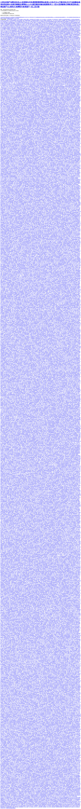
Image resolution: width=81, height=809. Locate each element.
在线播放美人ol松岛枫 (36, 175)
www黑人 (50, 454)
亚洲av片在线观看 (60, 33)
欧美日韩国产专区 (13, 283)
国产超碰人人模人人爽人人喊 (11, 195)
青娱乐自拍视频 (39, 428)
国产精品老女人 (33, 318)
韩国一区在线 (65, 138)
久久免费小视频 (61, 456)
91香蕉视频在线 (65, 285)
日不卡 (40, 241)
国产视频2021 (15, 56)
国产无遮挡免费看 (20, 421)
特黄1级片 (49, 310)
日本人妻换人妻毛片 (75, 306)
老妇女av (39, 265)
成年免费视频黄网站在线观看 (32, 441)
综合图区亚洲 (11, 158)
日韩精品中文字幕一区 (25, 444)
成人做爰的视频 (70, 375)
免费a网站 (19, 104)
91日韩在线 (48, 348)
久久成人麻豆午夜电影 (47, 157)
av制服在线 (10, 488)
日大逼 (68, 185)
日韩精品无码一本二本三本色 (7, 85)
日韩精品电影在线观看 (63, 115)
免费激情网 (58, 119)
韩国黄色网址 (76, 426)
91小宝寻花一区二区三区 (27, 269)
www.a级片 (23, 23)
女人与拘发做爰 (14, 167)
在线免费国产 (49, 143)
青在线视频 (72, 64)
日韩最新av (71, 154)
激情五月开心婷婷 (16, 105)
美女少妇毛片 (28, 189)
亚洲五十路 (63, 195)
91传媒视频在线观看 (71, 427)
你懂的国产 (30, 201)
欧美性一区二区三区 (13, 42)
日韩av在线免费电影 (54, 129)
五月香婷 (63, 23)
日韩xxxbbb (45, 257)
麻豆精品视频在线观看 (18, 455)
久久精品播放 (59, 237)
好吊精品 (31, 268)
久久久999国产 (45, 210)
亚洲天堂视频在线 (19, 103)
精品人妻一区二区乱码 (63, 353)
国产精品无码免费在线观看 (9, 372)
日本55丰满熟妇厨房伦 (36, 242)
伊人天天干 (19, 498)
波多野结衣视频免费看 (13, 148)
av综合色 (4, 398)
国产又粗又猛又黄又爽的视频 (19, 401)
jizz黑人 (49, 468)
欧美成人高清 (77, 162)
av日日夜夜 (73, 483)
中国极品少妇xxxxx (67, 239)
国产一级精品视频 (3, 330)
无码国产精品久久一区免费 (18, 52)
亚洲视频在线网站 (18, 304)
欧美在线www (76, 227)
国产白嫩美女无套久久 (13, 161)
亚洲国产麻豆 (33, 254)
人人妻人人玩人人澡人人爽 (60, 121)
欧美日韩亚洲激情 (13, 70)
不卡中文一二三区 (7, 485)
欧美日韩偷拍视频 (36, 400)
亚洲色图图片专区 (13, 498)
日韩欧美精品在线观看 (47, 140)
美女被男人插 (31, 270)
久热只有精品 (39, 381)
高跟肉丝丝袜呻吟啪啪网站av (16, 227)
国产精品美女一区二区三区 (15, 418)
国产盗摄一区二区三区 (68, 488)
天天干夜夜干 (7, 165)
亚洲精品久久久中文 (56, 140)
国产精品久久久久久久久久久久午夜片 (36, 490)
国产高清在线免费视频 (22, 202)
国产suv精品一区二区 (23, 257)
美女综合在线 (63, 113)
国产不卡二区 (68, 470)
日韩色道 (10, 145)
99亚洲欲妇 (35, 265)
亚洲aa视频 (57, 389)
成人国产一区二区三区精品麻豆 (29, 87)
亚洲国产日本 (9, 266)
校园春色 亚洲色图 (27, 37)
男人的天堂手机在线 (51, 244)
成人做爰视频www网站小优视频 (28, 152)
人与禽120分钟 (38, 391)
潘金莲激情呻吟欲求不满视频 (73, 199)
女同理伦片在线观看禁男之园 (33, 392)
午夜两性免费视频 (16, 294)
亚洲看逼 (25, 307)
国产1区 (71, 100)
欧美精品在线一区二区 (71, 460)
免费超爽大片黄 (35, 319)
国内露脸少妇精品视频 (53, 361)
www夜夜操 (43, 449)
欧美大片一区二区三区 (23, 100)
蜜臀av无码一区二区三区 (22, 261)
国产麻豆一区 (28, 83)
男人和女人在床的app (71, 269)
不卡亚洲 (64, 125)
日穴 (27, 392)
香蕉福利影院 (48, 61)
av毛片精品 (7, 378)
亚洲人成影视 (17, 501)
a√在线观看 (39, 22)
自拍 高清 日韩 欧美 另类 (30, 32)
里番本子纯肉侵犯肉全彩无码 (67, 201)
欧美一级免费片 (41, 47)
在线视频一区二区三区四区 (45, 439)
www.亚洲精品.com (10, 281)
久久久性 (75, 504)
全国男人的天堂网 (51, 435)
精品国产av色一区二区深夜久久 (6, 235)
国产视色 (57, 107)
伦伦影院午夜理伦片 (60, 289)
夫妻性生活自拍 (51, 183)
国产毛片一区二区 (9, 395)
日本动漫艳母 (25, 250)
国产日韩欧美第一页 (4, 183)
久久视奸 (33, 157)
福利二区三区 (4, 142)
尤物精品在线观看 (6, 265)
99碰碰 (72, 504)
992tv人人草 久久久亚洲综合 (46, 263)
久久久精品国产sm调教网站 (66, 344)
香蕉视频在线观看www (66, 476)
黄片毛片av (53, 348)
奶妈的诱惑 (4, 73)
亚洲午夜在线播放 (43, 85)
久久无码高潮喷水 (57, 257)
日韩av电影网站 (36, 48)
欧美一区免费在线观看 (51, 155)
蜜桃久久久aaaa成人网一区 (29, 385)
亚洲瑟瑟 (71, 304)
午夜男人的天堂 (6, 89)
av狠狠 (53, 211)
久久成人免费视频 (77, 389)
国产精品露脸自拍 (52, 407)
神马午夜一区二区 (76, 73)
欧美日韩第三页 (14, 375)
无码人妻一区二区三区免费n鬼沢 (73, 224)
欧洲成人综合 (31, 258)
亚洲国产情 (27, 198)
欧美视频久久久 (8, 167)
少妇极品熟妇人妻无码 (5, 115)
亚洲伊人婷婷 (29, 97)
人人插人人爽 (21, 56)
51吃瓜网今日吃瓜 (6, 227)
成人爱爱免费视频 (17, 297)
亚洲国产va (77, 280)
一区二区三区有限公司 (72, 88)
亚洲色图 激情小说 (19, 65)
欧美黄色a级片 (58, 442)
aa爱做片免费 (58, 431)
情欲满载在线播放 (12, 175)
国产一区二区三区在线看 (35, 361)
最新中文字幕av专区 (42, 433)
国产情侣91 (38, 44)
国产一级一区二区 (59, 101)
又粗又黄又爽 (54, 446)
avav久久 (10, 326)
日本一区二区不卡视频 (33, 75)
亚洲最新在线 (31, 142)
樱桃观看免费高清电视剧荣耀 (48, 470)
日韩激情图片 (10, 269)
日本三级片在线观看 (15, 310)
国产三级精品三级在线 (74, 66)
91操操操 (41, 431)
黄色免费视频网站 (3, 501)
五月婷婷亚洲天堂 (49, 445)
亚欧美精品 (67, 277)
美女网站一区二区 (56, 22)
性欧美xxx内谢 (31, 332)
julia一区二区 (60, 57)
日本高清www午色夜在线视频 (28, 115)
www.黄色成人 (3, 56)
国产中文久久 (46, 24)
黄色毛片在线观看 (73, 349)
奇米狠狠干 (66, 175)
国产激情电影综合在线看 (55, 387)
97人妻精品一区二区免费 (44, 46)
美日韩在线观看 (7, 263)
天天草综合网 (53, 366)
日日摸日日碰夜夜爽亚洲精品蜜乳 (21, 325)
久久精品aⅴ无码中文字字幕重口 (55, 46)
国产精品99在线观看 (10, 59)
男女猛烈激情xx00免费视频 (34, 46)
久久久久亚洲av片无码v (22, 57)
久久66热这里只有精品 (19, 22)
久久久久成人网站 (35, 206)
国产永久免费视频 (30, 199)
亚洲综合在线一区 (27, 22)
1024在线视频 (5, 25)
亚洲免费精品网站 (55, 468)
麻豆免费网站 (11, 324)
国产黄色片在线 (76, 292)
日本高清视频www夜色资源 (47, 336)
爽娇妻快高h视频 (18, 332)
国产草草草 (53, 308)
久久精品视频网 (63, 498)
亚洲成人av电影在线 (21, 83)
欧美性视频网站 (4, 261)
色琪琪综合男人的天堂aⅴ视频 (30, 404)
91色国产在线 (36, 258)
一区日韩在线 (77, 427)
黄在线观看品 (17, 49)
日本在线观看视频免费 (57, 271)
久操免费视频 (6, 449)
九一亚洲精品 (60, 98)
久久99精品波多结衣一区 (71, 171)
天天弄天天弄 (39, 398)
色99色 (2, 121)
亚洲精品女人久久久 (26, 91)
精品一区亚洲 (60, 58)
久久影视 (45, 70)
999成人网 (66, 426)
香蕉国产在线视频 (64, 490)
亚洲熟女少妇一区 (69, 208)
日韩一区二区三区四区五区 (70, 52)
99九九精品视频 (5, 457)
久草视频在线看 (29, 134)
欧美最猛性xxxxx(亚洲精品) (62, 379)
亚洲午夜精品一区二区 (48, 413)
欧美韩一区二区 (64, 185)
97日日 (56, 32)
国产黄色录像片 (44, 463)
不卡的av (9, 436)
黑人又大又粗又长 (77, 390)
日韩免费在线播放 (68, 99)
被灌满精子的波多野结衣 (58, 265)
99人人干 (72, 340)
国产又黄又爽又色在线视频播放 (74, 419)
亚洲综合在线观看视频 (62, 415)
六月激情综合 (17, 289)
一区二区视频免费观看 (68, 184)
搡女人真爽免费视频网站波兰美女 (60, 50)
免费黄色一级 (47, 166)
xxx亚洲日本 (2, 186)
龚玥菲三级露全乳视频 (58, 21)
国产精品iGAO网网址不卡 (16, 127)
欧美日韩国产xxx (5, 60)
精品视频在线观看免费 (64, 463)
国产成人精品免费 (69, 22)
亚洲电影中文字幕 (38, 63)
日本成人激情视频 (57, 317)
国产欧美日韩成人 (50, 144)
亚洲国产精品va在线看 (76, 134)
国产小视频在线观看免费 (74, 215)
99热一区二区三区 (57, 23)
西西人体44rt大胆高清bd (18, 348)
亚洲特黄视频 (72, 289)
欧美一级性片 (24, 236)
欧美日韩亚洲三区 (14, 34)
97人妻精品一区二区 (60, 159)
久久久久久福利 (49, 207)
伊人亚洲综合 (48, 212)
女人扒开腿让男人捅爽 (8, 105)
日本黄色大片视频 (37, 385)
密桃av (53, 83)
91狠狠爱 (76, 161)
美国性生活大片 (9, 446)
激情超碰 (34, 502)
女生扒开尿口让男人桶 (57, 34)
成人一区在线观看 (54, 193)
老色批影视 (15, 488)
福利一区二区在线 (75, 265)
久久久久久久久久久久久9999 (60, 331)
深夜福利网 (34, 181)
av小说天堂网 (43, 385)
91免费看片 (2, 299)
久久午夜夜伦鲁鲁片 (36, 138)
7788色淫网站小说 (18, 372)
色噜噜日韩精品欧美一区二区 (57, 454)
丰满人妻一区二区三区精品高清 (47, 242)
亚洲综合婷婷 (55, 445)
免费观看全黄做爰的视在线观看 (71, 402)
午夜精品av (42, 100)
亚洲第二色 (44, 83)
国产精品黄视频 (67, 430)
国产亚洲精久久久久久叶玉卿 (29, 197)
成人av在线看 (39, 102)
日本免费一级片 (53, 316)
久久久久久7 (46, 490)
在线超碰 (53, 212)
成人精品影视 (65, 241)
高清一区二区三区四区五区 (75, 119)
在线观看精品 (46, 407)
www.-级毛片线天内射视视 (52, 477)
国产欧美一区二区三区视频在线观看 (37, 487)
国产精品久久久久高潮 (27, 36)
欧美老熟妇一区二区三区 (64, 389)
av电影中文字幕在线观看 (5, 420)
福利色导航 (68, 372)
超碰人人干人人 (15, 240)
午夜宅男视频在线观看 (55, 186)
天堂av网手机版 (22, 420)
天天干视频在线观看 (23, 47)
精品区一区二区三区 (22, 74)
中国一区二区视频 (20, 279)
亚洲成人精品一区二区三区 (57, 234)
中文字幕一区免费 (57, 484)
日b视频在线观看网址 (21, 433)
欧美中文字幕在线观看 (18, 225)
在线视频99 (17, 116)
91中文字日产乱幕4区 (11, 405)
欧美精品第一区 (77, 457)
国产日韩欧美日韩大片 (49, 189)
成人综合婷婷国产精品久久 (50, 334)
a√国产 (7, 86)
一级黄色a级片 (76, 353)
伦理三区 (26, 121)
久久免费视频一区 (22, 203)
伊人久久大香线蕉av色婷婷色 (24, 366)
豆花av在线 (11, 154)
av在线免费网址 (32, 179)
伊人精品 (48, 25)
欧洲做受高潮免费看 (15, 381)
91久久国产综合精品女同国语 (74, 102)
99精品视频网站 (32, 248)
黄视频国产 (21, 201)
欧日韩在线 (34, 471)
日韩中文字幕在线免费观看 (42, 181)
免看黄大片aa (60, 230)
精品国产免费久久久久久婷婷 (68, 414)
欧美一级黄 (69, 294)
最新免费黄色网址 (64, 174)
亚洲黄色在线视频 (3, 497)
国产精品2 (61, 189)
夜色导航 (78, 386)
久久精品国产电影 (56, 322)
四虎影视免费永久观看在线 (31, 126)
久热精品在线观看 (36, 112)
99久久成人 (65, 335)
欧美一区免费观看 (43, 144)
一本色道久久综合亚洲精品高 (73, 345)
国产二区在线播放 (65, 303)
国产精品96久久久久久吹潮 (54, 498)
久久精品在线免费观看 (59, 45)
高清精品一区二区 (6, 303)
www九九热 (68, 472)
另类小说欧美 (70, 497)
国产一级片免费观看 (50, 496)
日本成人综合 (67, 139)
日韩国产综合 (3, 196)
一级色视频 (61, 491)
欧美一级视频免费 (54, 488)
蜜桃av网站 (34, 226)
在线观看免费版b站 (28, 138)
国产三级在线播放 (27, 58)
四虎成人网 (15, 159)
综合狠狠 (46, 298)
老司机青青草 (50, 282)
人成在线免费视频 (22, 262)
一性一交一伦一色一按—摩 (51, 119)
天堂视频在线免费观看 (41, 36)
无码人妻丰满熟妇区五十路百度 (62, 316)
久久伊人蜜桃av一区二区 (6, 323)
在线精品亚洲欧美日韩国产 (40, 354)
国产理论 (31, 184)
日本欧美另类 (68, 293)
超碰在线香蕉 (66, 373)
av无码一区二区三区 (48, 446)
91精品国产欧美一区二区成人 (71, 343)
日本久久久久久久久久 (42, 161)
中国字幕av (75, 201)
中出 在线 (43, 447)
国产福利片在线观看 (33, 145)
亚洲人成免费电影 (48, 284)
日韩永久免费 (43, 133)
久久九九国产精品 (62, 170)
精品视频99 (18, 402)
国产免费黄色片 (48, 354)
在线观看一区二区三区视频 (40, 509)
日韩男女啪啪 (55, 359)
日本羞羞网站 (68, 284)
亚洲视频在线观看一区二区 (52, 427)
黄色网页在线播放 (6, 229)
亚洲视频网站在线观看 (6, 28)
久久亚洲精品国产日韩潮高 (22, 239)
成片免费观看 (74, 62)
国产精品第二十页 (12, 363)
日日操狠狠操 (6, 112)
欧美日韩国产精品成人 (57, 476)
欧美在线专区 (40, 448)
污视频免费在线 (19, 363)
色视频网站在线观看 (76, 200)
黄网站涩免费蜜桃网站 (69, 223)
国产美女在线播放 (77, 330)
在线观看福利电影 (51, 78)
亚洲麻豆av (15, 101)
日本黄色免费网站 (11, 262)
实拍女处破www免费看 (41, 292)
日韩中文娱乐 (56, 210)
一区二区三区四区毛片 (52, 227)
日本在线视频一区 (9, 56)
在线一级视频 (64, 92)
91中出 (46, 78)
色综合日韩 (40, 225)
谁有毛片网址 (54, 354)
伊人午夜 (71, 296)
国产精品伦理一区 (10, 152)
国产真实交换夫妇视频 (68, 98)
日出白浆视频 (53, 33)
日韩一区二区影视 (37, 374)
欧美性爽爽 (37, 222)
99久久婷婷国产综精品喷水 (35, 180)
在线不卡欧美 (43, 44)
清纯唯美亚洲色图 (44, 358)
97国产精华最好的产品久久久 (75, 120)
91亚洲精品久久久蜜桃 (50, 486)
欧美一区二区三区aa (30, 468)
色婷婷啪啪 (35, 448)
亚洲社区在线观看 (18, 89)
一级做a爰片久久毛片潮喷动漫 (22, 270)
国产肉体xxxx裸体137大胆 (53, 376)
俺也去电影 (13, 346)
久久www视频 (32, 148)
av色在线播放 (8, 346)
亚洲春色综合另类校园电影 (5, 375)
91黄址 (1, 31)
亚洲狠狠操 (38, 276)
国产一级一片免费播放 (36, 132)
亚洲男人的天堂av (33, 334)
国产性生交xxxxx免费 (5, 154)
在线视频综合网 (57, 475)
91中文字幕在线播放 (23, 147)
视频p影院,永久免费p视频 (20, 339)
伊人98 (37, 281)
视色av (12, 207)
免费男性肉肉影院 (55, 499)
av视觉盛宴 (32, 19)
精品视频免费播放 (62, 502)
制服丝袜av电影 (14, 267)
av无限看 (36, 468)
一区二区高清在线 (51, 291)
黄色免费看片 (5, 199)
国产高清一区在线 (66, 279)
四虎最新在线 (32, 330)
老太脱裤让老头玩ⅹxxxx (42, 483)
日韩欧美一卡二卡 (7, 391)
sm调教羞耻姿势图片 (57, 134)
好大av (50, 100)
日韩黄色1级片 (25, 213)
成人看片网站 (24, 185)
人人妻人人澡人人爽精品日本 (63, 443)
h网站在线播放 (14, 230)
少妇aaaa (75, 157)
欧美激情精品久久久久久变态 (45, 51)
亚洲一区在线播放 (37, 358)
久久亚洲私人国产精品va (50, 199)
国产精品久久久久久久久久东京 (71, 338)
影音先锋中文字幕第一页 (10, 196)
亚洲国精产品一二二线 (43, 167)
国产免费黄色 (51, 256)
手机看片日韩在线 (71, 454)
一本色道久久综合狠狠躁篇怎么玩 (32, 477)
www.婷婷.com (28, 234)
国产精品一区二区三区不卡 (71, 132)
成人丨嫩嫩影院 (30, 403)
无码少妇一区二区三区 (24, 80)
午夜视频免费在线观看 (33, 166)
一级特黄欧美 (41, 462)
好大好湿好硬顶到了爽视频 (12, 293)
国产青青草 (42, 217)
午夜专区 (31, 198)
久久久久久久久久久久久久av (15, 141)
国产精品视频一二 (7, 51)
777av (39, 494)
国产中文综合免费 (56, 75)
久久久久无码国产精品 (7, 127)
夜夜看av (54, 242)
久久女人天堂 (42, 281)
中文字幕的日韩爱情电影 (52, 276)
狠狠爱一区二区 (56, 112)
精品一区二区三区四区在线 (54, 225)
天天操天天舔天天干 (47, 406)
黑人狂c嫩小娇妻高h (26, 337)
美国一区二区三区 (74, 238)
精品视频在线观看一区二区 (26, 244)
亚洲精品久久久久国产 (50, 36)
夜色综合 (10, 457)
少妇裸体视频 (13, 250)
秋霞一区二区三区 (54, 230)
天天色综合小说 (32, 362)
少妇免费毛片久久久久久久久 (71, 148)
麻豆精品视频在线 (15, 100)
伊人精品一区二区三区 (47, 255)
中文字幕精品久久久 (60, 441)
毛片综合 (46, 120)
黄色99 (51, 401)
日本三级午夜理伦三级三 (58, 209)
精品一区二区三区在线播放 (17, 45)
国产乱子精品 (25, 304)
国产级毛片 (57, 64)
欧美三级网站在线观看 (52, 154)
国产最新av (66, 37)
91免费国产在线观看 (32, 275)
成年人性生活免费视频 (49, 43)
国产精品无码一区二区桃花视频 (33, 202)
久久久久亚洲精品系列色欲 (20, 200)
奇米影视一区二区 (31, 357)
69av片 (45, 64)
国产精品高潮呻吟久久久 (35, 91)
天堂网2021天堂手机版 (52, 254)
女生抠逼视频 (56, 502)
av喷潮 (54, 270)
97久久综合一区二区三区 (13, 118)
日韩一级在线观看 (39, 502)
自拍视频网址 (52, 357)
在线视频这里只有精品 (30, 74)
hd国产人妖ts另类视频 (69, 105)
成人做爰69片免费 (67, 469)
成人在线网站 (10, 470)
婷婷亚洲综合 (37, 118)
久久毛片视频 (63, 22)
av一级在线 (46, 468)
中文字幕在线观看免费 (28, 120)
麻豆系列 (25, 495)
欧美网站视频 (49, 374)
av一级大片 (45, 427)
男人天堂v (45, 338)
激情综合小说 (12, 223)
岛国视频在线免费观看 (48, 501)
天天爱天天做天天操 (10, 453)
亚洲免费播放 (17, 107)
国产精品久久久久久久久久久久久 (63, 504)
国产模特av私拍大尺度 (67, 155)
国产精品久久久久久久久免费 (61, 118)
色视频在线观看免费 (10, 284)
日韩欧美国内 (33, 499)
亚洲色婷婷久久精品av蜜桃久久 (6, 52)
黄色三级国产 (61, 114)
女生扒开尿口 (71, 380)
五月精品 (65, 127)
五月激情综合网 (70, 367)
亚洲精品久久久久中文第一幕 (51, 44)
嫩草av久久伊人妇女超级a (30, 222)
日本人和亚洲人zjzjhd (43, 250)
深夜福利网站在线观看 (19, 125)
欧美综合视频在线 (45, 498)
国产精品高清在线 (38, 124)
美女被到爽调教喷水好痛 (27, 241)
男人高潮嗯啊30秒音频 (31, 331)
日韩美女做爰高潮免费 (62, 207)
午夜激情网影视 (71, 280)
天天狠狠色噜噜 (52, 32)
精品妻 (33, 24)
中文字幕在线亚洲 (40, 501)
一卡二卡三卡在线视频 (52, 494)
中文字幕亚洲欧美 (13, 265)
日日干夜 (71, 187)
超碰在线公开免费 (7, 237)
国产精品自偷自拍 (43, 392)
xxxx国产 (53, 306)
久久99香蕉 (78, 185)
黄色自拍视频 (31, 70)
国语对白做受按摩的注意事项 (23, 148)
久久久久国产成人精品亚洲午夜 (29, 320)
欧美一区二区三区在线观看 (58, 336)
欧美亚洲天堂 (13, 93)
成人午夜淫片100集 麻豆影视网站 (48, 421)
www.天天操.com (63, 499)
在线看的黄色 (64, 363)
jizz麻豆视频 (67, 206)
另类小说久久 (54, 263)
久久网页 (47, 156)
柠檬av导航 (28, 323)
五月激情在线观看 (57, 215)
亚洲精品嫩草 (37, 186)
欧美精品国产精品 (23, 255)
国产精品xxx (35, 201)
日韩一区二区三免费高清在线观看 (10, 292)
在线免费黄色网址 (37, 196)
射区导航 (17, 252)
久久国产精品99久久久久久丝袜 (70, 114)
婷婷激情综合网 (56, 365)
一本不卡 (58, 270)
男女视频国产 (75, 433)
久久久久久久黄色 (34, 295)
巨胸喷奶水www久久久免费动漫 (45, 128)
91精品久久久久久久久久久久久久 (6, 509)
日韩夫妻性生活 (16, 335)
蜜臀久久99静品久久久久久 (57, 349)
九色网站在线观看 (49, 268)
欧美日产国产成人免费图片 (64, 117)
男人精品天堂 (72, 185)
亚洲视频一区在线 (70, 335)
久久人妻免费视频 (14, 237)
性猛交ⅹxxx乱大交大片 (73, 491)
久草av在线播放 (6, 429)
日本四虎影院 (32, 207)
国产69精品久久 (12, 304)
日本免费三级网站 (5, 440)
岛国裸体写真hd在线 (76, 350)
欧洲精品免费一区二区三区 (57, 197)
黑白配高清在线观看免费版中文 (6, 248)
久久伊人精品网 (55, 194)
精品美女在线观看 (52, 414)
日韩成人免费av (26, 19)
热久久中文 (10, 362)
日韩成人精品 (56, 184)
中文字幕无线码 (38, 115)
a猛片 (22, 104)
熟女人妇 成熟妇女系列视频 (66, 200)
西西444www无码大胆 (17, 431)
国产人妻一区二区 (28, 277)
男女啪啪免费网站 (13, 378)
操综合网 (73, 161)
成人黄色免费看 (73, 103)
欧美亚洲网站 (40, 116)
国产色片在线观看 (66, 474)
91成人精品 (20, 167)
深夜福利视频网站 (6, 197)
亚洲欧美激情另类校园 (15, 31)
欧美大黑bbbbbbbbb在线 (63, 278)
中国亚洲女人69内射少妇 (43, 294)
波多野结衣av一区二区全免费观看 (46, 105)
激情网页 (9, 503)
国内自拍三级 (18, 405)
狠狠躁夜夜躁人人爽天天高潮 (48, 216)
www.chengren (50, 312)
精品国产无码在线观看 (50, 50)
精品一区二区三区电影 (15, 472)
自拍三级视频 (40, 316)
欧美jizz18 (71, 459)
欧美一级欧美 (18, 156)
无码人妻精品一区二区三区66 (13, 130)
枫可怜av (21, 87)
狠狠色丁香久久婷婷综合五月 (14, 80)
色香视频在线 (50, 250)
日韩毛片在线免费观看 (31, 440)
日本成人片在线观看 (63, 367)
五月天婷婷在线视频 (18, 152)
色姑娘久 (30, 400)
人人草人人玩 (36, 198)
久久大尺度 (73, 253)
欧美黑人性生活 (43, 180)
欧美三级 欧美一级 (45, 165)
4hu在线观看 (20, 161)
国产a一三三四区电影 (69, 159)
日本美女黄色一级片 (45, 241)
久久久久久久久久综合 (9, 299)
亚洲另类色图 (13, 208)
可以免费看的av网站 (51, 266)
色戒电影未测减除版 (45, 101)
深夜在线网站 (24, 60)
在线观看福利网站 (75, 212)
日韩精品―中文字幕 (12, 352)
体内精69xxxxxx (8, 255)
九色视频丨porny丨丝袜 (6, 289)
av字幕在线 (17, 306)
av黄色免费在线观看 (13, 211)
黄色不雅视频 (55, 87)
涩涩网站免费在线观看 (26, 431)
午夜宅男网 (38, 266)
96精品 (69, 126)
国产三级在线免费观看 (28, 162)
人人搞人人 (12, 448)
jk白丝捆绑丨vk (74, 293)
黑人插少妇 (67, 194)
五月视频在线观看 (26, 29)
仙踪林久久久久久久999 (29, 93)
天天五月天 (57, 157)
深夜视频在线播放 (10, 296)
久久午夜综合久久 (15, 343)
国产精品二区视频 (35, 85)
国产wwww (72, 318)
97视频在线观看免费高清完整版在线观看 (21, 324)
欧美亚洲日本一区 (15, 473)
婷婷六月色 (43, 485)
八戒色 (76, 29)
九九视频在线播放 (74, 434)
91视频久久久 (70, 118)
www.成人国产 (24, 206)
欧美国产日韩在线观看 (48, 52)
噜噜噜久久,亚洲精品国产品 (31, 336)
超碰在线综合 (46, 304)
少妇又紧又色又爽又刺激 (15, 186)
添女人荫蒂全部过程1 (68, 299)
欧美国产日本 (23, 141)
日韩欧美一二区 (64, 196)
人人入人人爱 (66, 254)
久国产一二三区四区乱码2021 (7, 371)
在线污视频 (5, 22)
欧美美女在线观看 (8, 240)
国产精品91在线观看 (26, 290)
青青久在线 (21, 499)
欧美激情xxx (49, 133)
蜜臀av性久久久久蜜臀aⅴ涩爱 (70, 445)
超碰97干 (41, 48)
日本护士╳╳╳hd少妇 (64, 85)
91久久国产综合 (30, 90)
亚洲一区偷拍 (70, 496)
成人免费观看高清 (50, 37)
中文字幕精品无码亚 (17, 376)
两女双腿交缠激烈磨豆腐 (63, 496)
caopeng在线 (44, 240)
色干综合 (73, 145)
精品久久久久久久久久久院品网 (73, 207)
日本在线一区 (52, 141)
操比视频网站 (11, 183)
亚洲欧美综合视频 (65, 349)
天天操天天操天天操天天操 (7, 277)
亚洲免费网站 (23, 389)
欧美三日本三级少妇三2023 (43, 75)
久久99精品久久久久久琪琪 (45, 372)
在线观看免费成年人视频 (17, 133)
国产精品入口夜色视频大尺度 (57, 461)
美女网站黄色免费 (6, 412)
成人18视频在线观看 (15, 439)
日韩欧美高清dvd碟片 (69, 458)
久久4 (47, 449)
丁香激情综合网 (55, 378)
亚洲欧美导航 (39, 471)
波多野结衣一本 (36, 412)
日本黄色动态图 (55, 51)
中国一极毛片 (34, 22)
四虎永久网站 (17, 197)
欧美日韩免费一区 (14, 364)
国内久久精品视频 (25, 248)
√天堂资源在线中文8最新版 (14, 226)
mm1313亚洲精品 (61, 97)
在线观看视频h (74, 210)
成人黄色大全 (55, 394)
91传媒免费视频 (28, 419)
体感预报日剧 (57, 145)
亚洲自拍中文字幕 (4, 139)
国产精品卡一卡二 (8, 343)
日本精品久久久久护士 (19, 162)
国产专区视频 (63, 343)
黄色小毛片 (9, 72)
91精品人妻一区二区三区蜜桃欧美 (33, 182)
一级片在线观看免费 (7, 309)
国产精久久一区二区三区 (50, 174)
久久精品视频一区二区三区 (58, 221)
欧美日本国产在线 (69, 298)
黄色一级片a (60, 446)
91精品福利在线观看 (53, 126)
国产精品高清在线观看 (49, 146)
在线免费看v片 (51, 217)
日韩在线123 (22, 351)
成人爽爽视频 (17, 389)
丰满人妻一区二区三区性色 (11, 264)
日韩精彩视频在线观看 (60, 226)
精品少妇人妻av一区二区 (53, 330)
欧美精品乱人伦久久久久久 (66, 400)
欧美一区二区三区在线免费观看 (58, 487)
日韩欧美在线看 (73, 279)
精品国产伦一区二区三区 (20, 43)
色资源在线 (17, 429)
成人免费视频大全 (75, 36)
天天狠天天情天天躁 (57, 282)
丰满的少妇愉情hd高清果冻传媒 (67, 292)
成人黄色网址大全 (41, 214)
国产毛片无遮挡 (69, 255)
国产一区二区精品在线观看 (9, 200)
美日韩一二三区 (8, 321)
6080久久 (69, 481)
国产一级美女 (40, 59)
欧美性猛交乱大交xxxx (20, 394)
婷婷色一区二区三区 (74, 33)
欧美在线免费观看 (7, 173)
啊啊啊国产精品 (67, 307)
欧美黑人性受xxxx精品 (54, 367)
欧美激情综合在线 (67, 202)
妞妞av (36, 64)
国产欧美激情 (6, 336)
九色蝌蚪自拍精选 (40, 254)
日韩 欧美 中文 (12, 86)
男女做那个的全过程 (6, 156)
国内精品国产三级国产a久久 (44, 305)
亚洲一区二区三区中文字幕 (45, 33)
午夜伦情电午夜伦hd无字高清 (18, 221)
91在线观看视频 (40, 318)
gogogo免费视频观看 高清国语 (39, 43)
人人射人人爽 (51, 462)
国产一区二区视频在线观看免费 (35, 65)
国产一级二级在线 (23, 289)
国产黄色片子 (32, 474)
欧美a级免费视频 (43, 335)
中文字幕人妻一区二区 (65, 119)
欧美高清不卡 (26, 65)
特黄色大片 (61, 127)
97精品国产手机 (36, 210)
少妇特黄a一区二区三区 (48, 97)
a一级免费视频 (52, 73)
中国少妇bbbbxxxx (74, 230)
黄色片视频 (8, 207)
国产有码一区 (33, 34)
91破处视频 (2, 422)
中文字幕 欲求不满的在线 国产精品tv (50, 198)
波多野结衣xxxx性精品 (58, 503)
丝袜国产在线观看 (73, 194)
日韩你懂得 (77, 495)
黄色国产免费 (39, 336)
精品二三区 (73, 156)
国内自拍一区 (58, 73)
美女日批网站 (47, 391)
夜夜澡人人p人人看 (28, 321)
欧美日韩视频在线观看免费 (71, 25)
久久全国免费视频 (62, 376)
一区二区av (63, 215)
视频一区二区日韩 (38, 143)
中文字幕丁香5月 (45, 22)
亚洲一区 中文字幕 (10, 142)
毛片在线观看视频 (67, 33)
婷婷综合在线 (44, 244)
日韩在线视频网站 (29, 107)
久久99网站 (10, 392)
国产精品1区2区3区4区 (53, 269)
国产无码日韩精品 (52, 403)
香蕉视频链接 (60, 364)
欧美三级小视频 (48, 488)
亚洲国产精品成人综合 (65, 77)
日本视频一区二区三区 (46, 193)
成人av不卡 (57, 449)
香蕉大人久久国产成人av (51, 168)
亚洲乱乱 (37, 278)
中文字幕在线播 (22, 114)
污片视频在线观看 (61, 143)
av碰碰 (54, 131)
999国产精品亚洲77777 (20, 62)
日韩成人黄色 (64, 431)
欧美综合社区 (56, 60)
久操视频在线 (75, 111)
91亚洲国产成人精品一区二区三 (55, 381)
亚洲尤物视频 (21, 155)
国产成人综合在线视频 (40, 72)
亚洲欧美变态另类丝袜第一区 (61, 360)
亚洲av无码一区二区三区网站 (15, 244)
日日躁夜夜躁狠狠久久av (60, 455)
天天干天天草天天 (69, 366)
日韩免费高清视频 (73, 124)
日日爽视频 (5, 254)
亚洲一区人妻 (60, 477)
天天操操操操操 (63, 495)
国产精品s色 (66, 336)
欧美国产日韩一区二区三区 (35, 367)
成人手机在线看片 (15, 334)
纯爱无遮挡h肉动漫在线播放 (38, 443)
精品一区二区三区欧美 (40, 422)
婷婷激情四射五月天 (66, 385)
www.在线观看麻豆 (28, 195)
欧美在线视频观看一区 (56, 77)
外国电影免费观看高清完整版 (55, 236)
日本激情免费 (70, 332)
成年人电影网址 (38, 236)
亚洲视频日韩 (53, 371)
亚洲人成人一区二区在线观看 (56, 61)
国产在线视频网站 (30, 216)
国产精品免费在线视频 (49, 215)
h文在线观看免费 (5, 234)
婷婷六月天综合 (23, 97)
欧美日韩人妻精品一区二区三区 (11, 171)
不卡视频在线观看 (58, 348)
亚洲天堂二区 (28, 340)
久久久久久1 (73, 472)
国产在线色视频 (45, 347)
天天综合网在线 (3, 124)
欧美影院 (75, 458)
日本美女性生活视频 (50, 317)
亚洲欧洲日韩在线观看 (35, 253)
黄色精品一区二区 (55, 469)
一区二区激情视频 (56, 472)
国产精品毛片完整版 (62, 32)
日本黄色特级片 (66, 403)
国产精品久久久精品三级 (60, 80)
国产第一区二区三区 (20, 187)
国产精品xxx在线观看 (35, 462)
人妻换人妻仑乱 (43, 162)
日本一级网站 (15, 295)
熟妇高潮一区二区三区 (71, 271)
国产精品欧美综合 (10, 188)
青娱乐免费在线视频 (42, 445)
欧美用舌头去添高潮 (59, 435)
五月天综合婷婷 (3, 322)
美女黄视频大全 (59, 485)
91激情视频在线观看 (71, 323)
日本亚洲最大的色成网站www (6, 473)
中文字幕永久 (71, 107)
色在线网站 (37, 157)
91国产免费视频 (3, 387)
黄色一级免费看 (39, 457)
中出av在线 (30, 299)
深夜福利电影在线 (30, 161)
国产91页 (47, 361)
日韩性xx (14, 43)
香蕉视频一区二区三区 (38, 216)
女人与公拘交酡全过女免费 (25, 387)
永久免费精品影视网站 (68, 45)
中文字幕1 (44, 428)
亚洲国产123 (8, 225)
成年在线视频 (48, 353)
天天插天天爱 (16, 188)
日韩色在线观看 (6, 172)
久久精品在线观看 (45, 130)
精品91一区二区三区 (68, 428)
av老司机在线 (54, 379)
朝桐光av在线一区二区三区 (41, 395)
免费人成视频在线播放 (47, 399)
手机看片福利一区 (14, 165)
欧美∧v (56, 486)
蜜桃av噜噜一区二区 (56, 495)
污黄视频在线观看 (76, 86)
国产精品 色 (6, 403)
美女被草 (64, 255)
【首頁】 (17, 10)
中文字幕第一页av (41, 455)
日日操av (48, 357)
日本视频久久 (67, 238)
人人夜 (47, 415)
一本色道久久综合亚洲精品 (51, 295)
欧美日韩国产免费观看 (59, 36)
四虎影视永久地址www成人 (10, 312)
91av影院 (31, 443)
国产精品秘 (59, 494)
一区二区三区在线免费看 (41, 378)
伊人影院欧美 (43, 481)
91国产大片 (13, 187)
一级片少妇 (19, 30)
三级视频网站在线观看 (15, 485)
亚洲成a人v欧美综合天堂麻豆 (57, 249)
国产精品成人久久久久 (53, 171)
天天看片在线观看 (66, 61)
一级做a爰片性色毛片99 (73, 112)
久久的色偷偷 (49, 19)
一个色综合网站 (25, 140)
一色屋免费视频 (38, 133)
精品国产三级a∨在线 (34, 214)
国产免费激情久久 (68, 420)
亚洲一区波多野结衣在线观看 (72, 78)
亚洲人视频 (56, 49)
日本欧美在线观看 (51, 65)
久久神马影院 (74, 422)
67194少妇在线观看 (57, 363)
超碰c (8, 254)
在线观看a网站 (53, 289)
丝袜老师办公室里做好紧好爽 (19, 408)
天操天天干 (13, 337)
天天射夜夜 (25, 455)
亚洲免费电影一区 (20, 345)
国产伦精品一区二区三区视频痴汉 (20, 254)
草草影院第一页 (7, 434)
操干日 (32, 78)
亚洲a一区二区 (35, 316)
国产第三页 (28, 207)
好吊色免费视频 (34, 237)
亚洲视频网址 (3, 348)
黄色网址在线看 (42, 415)
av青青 (16, 119)
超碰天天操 (61, 202)
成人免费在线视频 (25, 488)
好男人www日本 (28, 483)
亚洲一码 (64, 148)
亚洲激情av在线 (72, 489)
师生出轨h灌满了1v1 (72, 257)
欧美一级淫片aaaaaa (44, 363)
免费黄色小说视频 (60, 168)
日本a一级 (20, 350)
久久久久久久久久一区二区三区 (18, 157)
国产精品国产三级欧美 (20, 321)
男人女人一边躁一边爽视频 (40, 146)
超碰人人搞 (40, 432)
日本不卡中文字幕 (58, 240)
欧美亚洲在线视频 (20, 119)
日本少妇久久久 (50, 428)
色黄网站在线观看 (14, 422)
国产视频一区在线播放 (18, 241)
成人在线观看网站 (76, 182)
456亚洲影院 (76, 435)
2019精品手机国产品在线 (62, 88)
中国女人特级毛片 (49, 292)
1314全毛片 (35, 47)
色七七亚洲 (64, 83)
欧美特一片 (26, 494)
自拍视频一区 (72, 139)
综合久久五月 (70, 322)
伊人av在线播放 (34, 442)
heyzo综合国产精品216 (51, 277)
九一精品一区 (13, 417)
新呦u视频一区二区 (58, 421)
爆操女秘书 (60, 102)
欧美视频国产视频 (23, 322)
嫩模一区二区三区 (53, 241)
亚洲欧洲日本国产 (63, 497)
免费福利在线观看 (39, 307)
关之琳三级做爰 (70, 50)
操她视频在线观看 (50, 380)
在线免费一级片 (65, 422)
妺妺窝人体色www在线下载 (29, 373)
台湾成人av (53, 320)
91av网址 (65, 140)
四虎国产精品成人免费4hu (57, 24)
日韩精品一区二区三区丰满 (54, 267)
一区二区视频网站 (27, 394)
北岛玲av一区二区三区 (73, 263)
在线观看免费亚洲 (64, 282)
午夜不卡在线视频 (58, 199)
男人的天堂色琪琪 (49, 467)
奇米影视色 (55, 401)
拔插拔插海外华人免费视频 (16, 28)
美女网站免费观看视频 (27, 237)
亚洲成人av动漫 (76, 496)
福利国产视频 (29, 430)
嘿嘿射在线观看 (39, 408)
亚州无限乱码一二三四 (36, 353)
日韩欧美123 (51, 347)
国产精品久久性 (43, 386)
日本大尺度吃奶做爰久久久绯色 (8, 389)
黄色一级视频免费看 (29, 43)
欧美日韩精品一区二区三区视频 (35, 371)
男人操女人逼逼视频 (60, 482)
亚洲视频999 (40, 237)
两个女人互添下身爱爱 (10, 332)
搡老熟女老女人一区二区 (9, 455)
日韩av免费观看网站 (10, 251)
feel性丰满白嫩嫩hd (66, 76)
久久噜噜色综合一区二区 (64, 107)
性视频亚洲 (32, 337)
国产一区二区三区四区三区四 (49, 362)
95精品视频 (11, 202)
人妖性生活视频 (53, 101)
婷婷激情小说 (74, 222)
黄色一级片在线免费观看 (55, 439)
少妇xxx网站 (65, 249)
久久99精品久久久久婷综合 (69, 216)
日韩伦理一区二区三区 (71, 209)
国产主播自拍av (67, 141)
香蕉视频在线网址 (66, 453)
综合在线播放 (51, 35)
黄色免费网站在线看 (48, 31)
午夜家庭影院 (65, 252)
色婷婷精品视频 (64, 258)
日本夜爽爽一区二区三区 (40, 169)
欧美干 (43, 189)
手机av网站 (57, 326)
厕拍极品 (75, 366)
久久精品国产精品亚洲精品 (56, 372)
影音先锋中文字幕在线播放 (24, 334)
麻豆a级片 (32, 429)
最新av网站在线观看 (60, 223)
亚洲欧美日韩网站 (55, 202)
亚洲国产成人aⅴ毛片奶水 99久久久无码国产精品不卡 (68, 468)
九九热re (2, 331)
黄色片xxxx (44, 434)
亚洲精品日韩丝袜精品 (17, 112)
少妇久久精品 (71, 186)
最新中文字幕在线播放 (68, 250)
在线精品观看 (22, 222)
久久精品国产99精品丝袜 (47, 461)
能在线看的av (40, 64)
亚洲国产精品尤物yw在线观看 (69, 158)
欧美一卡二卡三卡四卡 (73, 436)
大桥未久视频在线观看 (17, 426)
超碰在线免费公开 (18, 63)
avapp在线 (17, 413)
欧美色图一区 (32, 415)
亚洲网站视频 (30, 121)
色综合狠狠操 (29, 316)
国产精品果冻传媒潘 (70, 162)
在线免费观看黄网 (45, 111)
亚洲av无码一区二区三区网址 (12, 443)
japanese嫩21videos (59, 131)
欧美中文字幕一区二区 (36, 446)
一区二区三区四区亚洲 (56, 471)
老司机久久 (72, 256)
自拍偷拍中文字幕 (3, 201)
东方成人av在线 (28, 157)
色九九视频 (13, 243)
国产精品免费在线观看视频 (59, 86)
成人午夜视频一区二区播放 (42, 34)
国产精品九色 (14, 277)
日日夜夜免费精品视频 (75, 160)
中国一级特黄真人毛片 (31, 276)
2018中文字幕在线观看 (62, 44)
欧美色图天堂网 (23, 477)
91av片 (67, 371)
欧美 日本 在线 (37, 156)
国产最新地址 (43, 156)
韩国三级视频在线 (18, 24)
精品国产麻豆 (51, 86)
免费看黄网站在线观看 (75, 317)
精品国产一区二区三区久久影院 (73, 262)
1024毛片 (23, 64)
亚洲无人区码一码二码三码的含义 (35, 282)
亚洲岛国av (63, 372)
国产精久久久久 (66, 187)
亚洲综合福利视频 (25, 371)
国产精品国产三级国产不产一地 (27, 308)
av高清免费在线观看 (54, 170)
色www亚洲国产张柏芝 (50, 179)
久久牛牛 (69, 501)
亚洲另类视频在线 (67, 229)
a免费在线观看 (68, 121)
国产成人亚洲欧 (29, 174)
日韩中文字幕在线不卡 (46, 235)
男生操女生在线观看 (22, 32)
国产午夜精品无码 (43, 158)
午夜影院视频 (39, 172)
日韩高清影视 (27, 496)
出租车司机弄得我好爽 (42, 319)
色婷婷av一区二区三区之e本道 (55, 29)
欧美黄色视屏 (41, 278)
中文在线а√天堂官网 (31, 261)
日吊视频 (52, 283)
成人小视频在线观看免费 (6, 230)
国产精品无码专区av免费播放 (51, 459)
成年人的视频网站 (6, 416)
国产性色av (48, 398)
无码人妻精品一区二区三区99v (29, 454)
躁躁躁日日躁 (55, 30)
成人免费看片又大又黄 (69, 153)
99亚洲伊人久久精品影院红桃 (31, 243)
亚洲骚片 (37, 331)
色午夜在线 (31, 80)
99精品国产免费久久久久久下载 (36, 366)
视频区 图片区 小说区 (58, 35)
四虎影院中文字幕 (75, 467)
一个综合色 (9, 317)
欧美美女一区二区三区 (11, 386)
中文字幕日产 (6, 133)
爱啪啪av (26, 281)
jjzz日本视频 (4, 189)
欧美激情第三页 (22, 323)
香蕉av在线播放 (14, 298)
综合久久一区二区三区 (72, 172)
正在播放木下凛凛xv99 (35, 267)
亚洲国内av (5, 182)
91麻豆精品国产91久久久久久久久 (20, 354)
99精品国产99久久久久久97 (45, 173)
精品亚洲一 (48, 293)
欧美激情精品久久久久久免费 (14, 69)
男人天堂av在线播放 (71, 181)
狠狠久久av (24, 45)
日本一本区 (71, 389)
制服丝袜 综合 (48, 213)
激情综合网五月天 (58, 92)
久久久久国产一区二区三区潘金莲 (28, 63)
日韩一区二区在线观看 (36, 174)
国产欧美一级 (63, 470)
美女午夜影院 (21, 99)
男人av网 (69, 282)
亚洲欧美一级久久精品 (55, 38)
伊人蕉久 (20, 237)
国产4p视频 (29, 206)
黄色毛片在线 (55, 268)
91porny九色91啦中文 (28, 279)
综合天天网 (39, 228)
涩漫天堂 (41, 202)
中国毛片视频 (12, 33)
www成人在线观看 (67, 267)
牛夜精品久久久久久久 (74, 21)
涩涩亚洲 (76, 180)
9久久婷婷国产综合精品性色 (74, 169)
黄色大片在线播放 (40, 413)
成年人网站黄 (76, 71)
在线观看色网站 (44, 266)
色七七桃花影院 (24, 154)
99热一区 (40, 309)
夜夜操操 (75, 340)
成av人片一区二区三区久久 (38, 140)
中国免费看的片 (32, 459)
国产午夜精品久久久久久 (14, 224)
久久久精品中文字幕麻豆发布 (50, 139)
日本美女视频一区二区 (67, 237)
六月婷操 (29, 254)
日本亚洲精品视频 (11, 22)
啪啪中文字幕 (40, 304)
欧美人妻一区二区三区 (18, 59)
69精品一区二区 (62, 268)
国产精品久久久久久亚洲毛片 (69, 266)
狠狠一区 (2, 105)
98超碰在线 (28, 71)
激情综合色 (62, 469)
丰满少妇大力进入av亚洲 (15, 430)
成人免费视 (10, 242)
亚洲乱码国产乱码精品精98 (7, 278)
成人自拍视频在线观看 (34, 387)
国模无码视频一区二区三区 (48, 134)
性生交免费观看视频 (75, 284)
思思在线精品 (73, 214)
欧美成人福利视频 (34, 489)
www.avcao (21, 252)
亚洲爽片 (15, 296)
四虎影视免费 (55, 143)
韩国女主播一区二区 (31, 354)
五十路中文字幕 (6, 318)
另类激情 (11, 449)
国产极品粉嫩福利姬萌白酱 (39, 62)
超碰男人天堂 (5, 145)
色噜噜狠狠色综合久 (74, 461)
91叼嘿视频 (18, 468)
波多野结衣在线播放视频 (64, 66)
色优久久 (12, 129)
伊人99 (25, 199)
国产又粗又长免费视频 (64, 157)
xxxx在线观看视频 (43, 132)
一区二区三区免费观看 (17, 185)
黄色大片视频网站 (31, 256)
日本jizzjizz (78, 348)
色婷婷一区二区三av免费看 (70, 70)
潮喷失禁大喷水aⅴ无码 (14, 115)
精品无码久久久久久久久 (59, 302)
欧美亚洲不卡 (73, 348)
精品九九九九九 (44, 251)
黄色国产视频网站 (3, 174)
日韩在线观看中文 (74, 251)
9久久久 (46, 217)
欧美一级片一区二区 (43, 379)
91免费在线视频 (8, 298)
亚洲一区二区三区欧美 (26, 193)
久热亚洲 (60, 378)
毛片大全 (35, 398)
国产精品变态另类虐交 (11, 338)
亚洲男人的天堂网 (57, 217)
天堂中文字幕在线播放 (43, 49)
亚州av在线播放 (68, 72)
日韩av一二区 (39, 461)
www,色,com (29, 175)
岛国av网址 (34, 326)
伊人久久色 (78, 91)
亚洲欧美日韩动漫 (26, 196)
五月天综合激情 (40, 257)
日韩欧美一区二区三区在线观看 (10, 331)
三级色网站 (12, 119)
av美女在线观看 (46, 203)
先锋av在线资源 (42, 78)
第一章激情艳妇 (48, 200)
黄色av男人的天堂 (40, 325)
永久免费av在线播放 (41, 359)
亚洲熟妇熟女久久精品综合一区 (60, 84)
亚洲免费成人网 (40, 230)
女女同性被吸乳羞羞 (16, 145)
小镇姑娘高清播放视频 (53, 340)
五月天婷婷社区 (62, 132)
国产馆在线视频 (21, 120)
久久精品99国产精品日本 (37, 321)
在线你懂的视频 (44, 226)
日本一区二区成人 (61, 93)
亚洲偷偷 (17, 323)
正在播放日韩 (57, 25)
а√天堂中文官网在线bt (63, 181)
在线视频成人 (17, 340)
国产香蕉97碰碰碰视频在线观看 (23, 268)
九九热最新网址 (58, 281)
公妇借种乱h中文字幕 (67, 265)
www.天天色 (35, 279)
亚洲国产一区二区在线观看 (24, 184)
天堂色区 (54, 292)
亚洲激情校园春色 (28, 346)
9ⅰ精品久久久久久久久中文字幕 (22, 278)
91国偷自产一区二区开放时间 (61, 332)
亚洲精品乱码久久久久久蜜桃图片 (53, 420)
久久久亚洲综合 (4, 433)
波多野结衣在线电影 (27, 347)
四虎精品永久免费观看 (65, 100)
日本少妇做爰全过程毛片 (8, 58)
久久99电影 (10, 104)
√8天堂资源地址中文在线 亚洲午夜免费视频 (67, 30)
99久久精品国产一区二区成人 (52, 180)
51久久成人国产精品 (62, 193)
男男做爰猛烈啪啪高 (11, 379)
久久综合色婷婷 (15, 441)
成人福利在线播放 (35, 401)
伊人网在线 (57, 277)
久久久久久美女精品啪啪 (35, 344)
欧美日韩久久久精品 (63, 365)
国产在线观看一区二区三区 (63, 321)
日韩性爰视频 (57, 156)
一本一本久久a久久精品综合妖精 (22, 417)
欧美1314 (62, 270)
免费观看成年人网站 (72, 416)
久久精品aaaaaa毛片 (52, 309)
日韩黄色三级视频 (5, 363)
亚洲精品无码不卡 (27, 406)
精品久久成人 (47, 387)
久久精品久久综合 (71, 388)
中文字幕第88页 (44, 65)
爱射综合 (33, 509)
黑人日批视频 (15, 199)
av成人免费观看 (15, 113)
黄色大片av (2, 508)
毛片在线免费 (49, 299)
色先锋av (23, 24)
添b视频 (50, 318)
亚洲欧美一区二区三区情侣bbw (35, 449)
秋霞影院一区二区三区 (63, 330)
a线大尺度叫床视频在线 (14, 155)
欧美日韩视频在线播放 (31, 457)
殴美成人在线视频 (38, 330)
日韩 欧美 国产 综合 (22, 224)
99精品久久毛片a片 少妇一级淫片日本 (27, 418)
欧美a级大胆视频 (37, 508)
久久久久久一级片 (19, 175)
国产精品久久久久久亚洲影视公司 (10, 475)
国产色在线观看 (65, 416)
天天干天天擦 (67, 87)
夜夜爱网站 (53, 440)
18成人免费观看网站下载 (18, 299)
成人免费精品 (27, 170)
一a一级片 (64, 485)
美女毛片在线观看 (23, 209)
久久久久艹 (59, 303)
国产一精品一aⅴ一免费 (48, 419)
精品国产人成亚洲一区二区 (11, 349)
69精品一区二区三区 (61, 293)
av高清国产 (45, 116)
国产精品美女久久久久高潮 (49, 418)
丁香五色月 (15, 248)
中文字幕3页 (8, 209)
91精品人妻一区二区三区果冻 (42, 404)
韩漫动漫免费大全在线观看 (36, 235)
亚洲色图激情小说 (30, 343)
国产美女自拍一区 (33, 467)
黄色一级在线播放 (74, 352)
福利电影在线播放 (64, 73)
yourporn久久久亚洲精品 (8, 399)
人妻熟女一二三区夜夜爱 (71, 44)
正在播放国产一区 (58, 222)
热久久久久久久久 (6, 445)
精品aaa (56, 228)
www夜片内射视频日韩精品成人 (58, 124)
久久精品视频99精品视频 (58, 216)
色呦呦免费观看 (75, 239)
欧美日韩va (29, 38)
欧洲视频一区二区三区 (17, 102)
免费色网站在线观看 (40, 71)
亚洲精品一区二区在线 (27, 104)
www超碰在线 (30, 304)
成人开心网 (64, 366)
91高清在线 (8, 99)
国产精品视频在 (76, 304)
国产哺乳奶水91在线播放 (14, 442)
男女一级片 (41, 198)
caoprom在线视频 (4, 262)
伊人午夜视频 (70, 365)
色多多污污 (71, 276)
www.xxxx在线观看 (74, 203)
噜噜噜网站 (55, 97)
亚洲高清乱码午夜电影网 (8, 50)
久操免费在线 (13, 156)
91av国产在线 (23, 482)
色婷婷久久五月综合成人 (10, 103)
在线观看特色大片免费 (45, 115)
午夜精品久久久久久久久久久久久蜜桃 (34, 165)
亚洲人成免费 (5, 217)
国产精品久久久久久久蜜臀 (28, 210)
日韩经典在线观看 (8, 228)
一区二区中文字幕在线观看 (30, 49)
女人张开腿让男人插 (66, 240)
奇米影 (37, 248)
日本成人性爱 (13, 263)
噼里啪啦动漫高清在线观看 (63, 106)
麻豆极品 (30, 89)
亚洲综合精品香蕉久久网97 (37, 389)
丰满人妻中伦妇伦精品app (37, 427)
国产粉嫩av (35, 107)
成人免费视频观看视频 (60, 264)
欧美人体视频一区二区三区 (41, 261)
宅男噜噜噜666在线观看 (33, 402)
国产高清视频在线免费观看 (26, 471)
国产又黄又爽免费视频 (28, 421)
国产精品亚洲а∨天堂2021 (25, 361)
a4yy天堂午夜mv (29, 249)
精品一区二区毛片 (41, 444)
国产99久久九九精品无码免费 (44, 320)
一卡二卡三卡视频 (28, 85)
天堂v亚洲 (70, 73)
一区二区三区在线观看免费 (29, 359)
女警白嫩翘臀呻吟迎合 (52, 432)
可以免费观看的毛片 (16, 77)
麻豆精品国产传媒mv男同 (45, 367)
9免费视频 (41, 79)
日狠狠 (55, 223)
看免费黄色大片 (74, 320)
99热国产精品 (40, 377)
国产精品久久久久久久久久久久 (9, 128)
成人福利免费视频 (65, 304)
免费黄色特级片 (51, 257)
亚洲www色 (49, 433)
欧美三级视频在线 (70, 418)
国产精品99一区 (19, 290)
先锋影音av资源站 (18, 142)
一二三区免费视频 (23, 276)
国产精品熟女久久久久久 (47, 322)
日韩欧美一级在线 (67, 58)
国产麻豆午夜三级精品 (4, 20)
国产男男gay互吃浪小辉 (62, 248)
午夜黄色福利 (69, 387)
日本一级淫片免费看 (43, 477)
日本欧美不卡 (39, 170)
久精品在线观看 (59, 395)
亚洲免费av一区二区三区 (22, 463)
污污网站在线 (57, 66)
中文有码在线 (18, 153)
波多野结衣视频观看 (34, 323)
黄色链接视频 (59, 339)
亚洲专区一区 (77, 483)
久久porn (3, 255)
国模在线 (66, 419)
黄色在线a (24, 216)
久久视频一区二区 (41, 403)
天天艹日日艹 (71, 463)
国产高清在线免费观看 (49, 21)
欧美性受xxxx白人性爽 (33, 297)
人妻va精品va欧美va (15, 203)
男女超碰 (43, 391)
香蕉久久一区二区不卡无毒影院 (63, 408)
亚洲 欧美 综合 (23, 340)
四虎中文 (8, 476)
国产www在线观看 (61, 194)
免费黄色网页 (53, 405)
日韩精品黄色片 (32, 188)
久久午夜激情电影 (30, 358)
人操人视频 (41, 24)
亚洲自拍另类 (35, 184)
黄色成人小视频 (35, 433)
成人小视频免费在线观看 (30, 143)
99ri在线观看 (15, 269)
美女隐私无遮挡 (74, 49)
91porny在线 (32, 376)
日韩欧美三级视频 (45, 390)
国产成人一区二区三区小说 (61, 393)
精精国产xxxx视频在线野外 (14, 76)
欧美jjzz (25, 475)
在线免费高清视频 (7, 494)
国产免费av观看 (75, 242)
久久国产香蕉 (63, 308)
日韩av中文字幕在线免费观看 (7, 294)
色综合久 (44, 398)
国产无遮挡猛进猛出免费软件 (56, 128)
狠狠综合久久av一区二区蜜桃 (57, 500)
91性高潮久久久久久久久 (26, 227)
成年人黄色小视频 (72, 254)
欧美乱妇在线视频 (50, 228)
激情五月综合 (25, 52)
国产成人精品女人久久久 (13, 32)
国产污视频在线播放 (23, 399)
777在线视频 (35, 59)
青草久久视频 (72, 475)
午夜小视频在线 (70, 330)
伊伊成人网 (19, 134)
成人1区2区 (45, 143)
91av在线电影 (31, 118)
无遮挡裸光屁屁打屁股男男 (43, 489)
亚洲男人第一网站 (77, 418)
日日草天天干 (13, 433)
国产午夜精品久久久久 (45, 196)
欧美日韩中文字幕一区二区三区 (48, 60)
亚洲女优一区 (65, 102)
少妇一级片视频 (67, 435)
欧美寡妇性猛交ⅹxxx (74, 129)
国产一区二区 (58, 162)
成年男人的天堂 (51, 167)
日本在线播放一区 (18, 282)
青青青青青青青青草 (35, 340)
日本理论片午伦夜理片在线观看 (23, 415)
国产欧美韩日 (35, 264)
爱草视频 (25, 165)
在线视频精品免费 (7, 353)
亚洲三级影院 (30, 59)
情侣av (69, 174)
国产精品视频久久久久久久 (45, 253)
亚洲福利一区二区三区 (17, 489)
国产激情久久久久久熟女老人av (8, 21)
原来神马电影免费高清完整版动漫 (74, 138)
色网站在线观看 (76, 316)
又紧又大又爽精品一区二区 (71, 170)
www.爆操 (74, 24)
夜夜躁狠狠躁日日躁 (39, 338)
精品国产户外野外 (9, 427)
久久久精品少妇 (32, 388)
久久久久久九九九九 (63, 346)
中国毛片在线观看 (41, 296)
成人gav (4, 271)
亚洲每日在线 (7, 339)
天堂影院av (75, 332)
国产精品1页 (66, 486)
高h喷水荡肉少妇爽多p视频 (5, 504)
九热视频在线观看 (39, 58)
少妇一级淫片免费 (3, 38)
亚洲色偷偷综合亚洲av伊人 (5, 120)
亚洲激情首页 (26, 338)
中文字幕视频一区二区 (16, 326)
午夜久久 (4, 280)
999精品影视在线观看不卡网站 (58, 318)
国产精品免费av (9, 271)
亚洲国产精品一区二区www (19, 357)
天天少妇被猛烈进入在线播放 (61, 111)
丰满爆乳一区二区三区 (40, 440)
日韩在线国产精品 (67, 352)
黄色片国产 (23, 77)
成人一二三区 (45, 309)
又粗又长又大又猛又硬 (24, 395)
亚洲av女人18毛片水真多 (45, 280)
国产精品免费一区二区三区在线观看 (36, 84)
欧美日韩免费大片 (41, 285)
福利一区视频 (77, 97)
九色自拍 (76, 380)
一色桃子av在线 (46, 63)
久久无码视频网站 (65, 34)
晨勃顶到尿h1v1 (57, 89)
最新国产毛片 (67, 289)
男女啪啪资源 (14, 469)
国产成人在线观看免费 (44, 400)
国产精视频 (19, 140)
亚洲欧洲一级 (28, 159)
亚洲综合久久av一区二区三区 (13, 184)
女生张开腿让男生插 (44, 80)
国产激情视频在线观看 (44, 118)
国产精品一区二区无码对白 (24, 400)
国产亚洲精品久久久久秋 (57, 444)
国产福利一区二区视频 (23, 295)
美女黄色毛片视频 (23, 497)
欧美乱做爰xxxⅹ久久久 (66, 283)
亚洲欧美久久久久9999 (25, 367)
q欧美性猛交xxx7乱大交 (20, 249)
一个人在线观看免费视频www (54, 490)
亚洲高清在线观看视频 (48, 74)
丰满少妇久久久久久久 (51, 457)
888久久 (56, 443)
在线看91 (70, 422)
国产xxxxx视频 (26, 75)
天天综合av (62, 420)
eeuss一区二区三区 (28, 77)
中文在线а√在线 (9, 460)
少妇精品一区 (39, 326)
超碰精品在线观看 (3, 404)
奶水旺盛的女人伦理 (41, 360)
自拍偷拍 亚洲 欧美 (40, 159)
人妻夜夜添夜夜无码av (71, 431)
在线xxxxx (9, 433)
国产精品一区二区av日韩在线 (30, 461)
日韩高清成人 (32, 56)
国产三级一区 (10, 308)
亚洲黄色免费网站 (46, 258)
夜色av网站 (73, 430)
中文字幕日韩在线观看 (27, 352)
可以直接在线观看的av (22, 72)
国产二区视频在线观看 (76, 278)
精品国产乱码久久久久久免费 (14, 66)
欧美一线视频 (57, 489)
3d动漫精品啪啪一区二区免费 (25, 310)
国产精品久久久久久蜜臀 (32, 257)
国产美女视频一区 (49, 30)
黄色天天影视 (60, 406)
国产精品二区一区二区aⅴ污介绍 (44, 283)
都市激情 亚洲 (45, 248)
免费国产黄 (27, 330)
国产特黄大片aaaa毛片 (40, 87)
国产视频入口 (14, 88)
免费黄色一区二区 (69, 165)
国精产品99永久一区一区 (73, 236)
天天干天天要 (69, 145)
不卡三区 (3, 221)
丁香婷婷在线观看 (14, 447)
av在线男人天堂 (18, 330)
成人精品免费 (33, 406)
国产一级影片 (28, 439)
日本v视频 (52, 484)
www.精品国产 (50, 131)
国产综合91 (75, 490)
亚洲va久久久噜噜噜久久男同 (67, 325)
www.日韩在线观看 (13, 279)
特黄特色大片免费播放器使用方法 (49, 431)
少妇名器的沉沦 (35, 97)
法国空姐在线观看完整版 (74, 441)
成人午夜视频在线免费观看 (20, 234)
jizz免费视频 (76, 471)
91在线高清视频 (16, 392)
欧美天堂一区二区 (28, 502)
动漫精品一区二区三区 (16, 255)
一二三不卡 (62, 72)
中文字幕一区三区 (28, 401)
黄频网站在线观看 (53, 182)
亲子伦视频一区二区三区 (35, 31)
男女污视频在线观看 (45, 236)
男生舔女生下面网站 (62, 51)
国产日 (45, 325)
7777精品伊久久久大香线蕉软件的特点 (61, 380)
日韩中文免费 (17, 276)
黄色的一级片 (75, 296)
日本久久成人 (31, 294)
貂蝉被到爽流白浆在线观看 (47, 124)
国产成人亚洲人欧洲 (61, 404)
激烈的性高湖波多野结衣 (26, 372)
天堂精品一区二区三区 (11, 252)
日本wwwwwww (3, 285)
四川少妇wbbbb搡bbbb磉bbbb (29, 345)
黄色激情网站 (51, 363)
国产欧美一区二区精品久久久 (29, 42)
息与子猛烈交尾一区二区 (27, 456)
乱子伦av (2, 340)
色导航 (38, 126)
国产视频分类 (20, 75)
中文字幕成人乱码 (58, 334)
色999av (35, 359)
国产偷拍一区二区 (34, 208)
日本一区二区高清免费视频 (50, 107)
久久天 (3, 194)
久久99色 (13, 173)
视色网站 (9, 430)
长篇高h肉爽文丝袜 (50, 302)
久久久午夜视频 (57, 463)
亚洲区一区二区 (26, 282)
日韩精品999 (61, 436)
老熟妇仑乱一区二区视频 (40, 179)
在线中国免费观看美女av (18, 210)
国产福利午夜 (37, 332)
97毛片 (33, 339)
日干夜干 (67, 508)
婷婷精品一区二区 (68, 482)
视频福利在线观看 (63, 60)
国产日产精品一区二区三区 (32, 30)
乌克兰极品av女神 (13, 374)
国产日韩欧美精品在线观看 (17, 36)
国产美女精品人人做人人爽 (30, 293)
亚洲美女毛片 (62, 391)
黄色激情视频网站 (69, 439)
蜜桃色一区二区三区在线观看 (6, 390)
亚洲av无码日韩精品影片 (41, 333)
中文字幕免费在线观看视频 (18, 37)
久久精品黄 (66, 454)
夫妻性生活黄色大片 (29, 374)
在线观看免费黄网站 (4, 316)
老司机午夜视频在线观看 (31, 298)
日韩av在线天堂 (11, 169)
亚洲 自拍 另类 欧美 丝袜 (32, 460)
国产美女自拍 (44, 326)
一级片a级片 (17, 387)
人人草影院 (45, 310)
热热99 (49, 460)
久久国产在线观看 (57, 201)
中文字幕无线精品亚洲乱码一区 (19, 85)
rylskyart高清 (36, 429)
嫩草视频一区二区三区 (10, 162)
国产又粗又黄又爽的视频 (62, 323)
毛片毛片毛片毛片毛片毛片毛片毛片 (27, 485)
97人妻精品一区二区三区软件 (73, 35)
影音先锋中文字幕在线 (12, 414)
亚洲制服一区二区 (70, 363)
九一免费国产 (28, 69)
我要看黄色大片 (60, 203)
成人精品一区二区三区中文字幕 (18, 111)
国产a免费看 (45, 291)
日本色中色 (60, 347)
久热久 (54, 358)
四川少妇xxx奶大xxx (42, 168)
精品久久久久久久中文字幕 (36, 244)
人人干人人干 (9, 358)
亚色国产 (64, 337)
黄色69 (7, 226)
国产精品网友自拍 (66, 461)
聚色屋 (23, 156)
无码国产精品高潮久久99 (26, 253)
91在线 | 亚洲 (76, 143)
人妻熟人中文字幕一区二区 (36, 434)
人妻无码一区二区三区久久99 (9, 179)
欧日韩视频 (62, 99)
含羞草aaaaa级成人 (30, 128)
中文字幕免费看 (30, 453)
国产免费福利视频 (14, 132)
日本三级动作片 (34, 38)
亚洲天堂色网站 (19, 20)
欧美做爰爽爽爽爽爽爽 (11, 394)
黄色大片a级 (33, 58)
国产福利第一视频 (59, 335)
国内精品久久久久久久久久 (66, 134)
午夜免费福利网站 (72, 106)
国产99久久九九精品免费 (55, 56)
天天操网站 (63, 20)
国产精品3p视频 (53, 332)
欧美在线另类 (45, 86)
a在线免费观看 (30, 48)
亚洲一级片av (58, 333)
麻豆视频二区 (40, 297)
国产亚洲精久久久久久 (16, 460)
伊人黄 (26, 144)
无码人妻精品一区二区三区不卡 (50, 441)
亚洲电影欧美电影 (31, 105)
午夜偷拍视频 (42, 289)
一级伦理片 (40, 255)
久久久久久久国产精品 (20, 346)
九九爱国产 (39, 352)
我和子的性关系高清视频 (31, 72)
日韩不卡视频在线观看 (37, 187)
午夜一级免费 (3, 106)
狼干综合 (15, 169)
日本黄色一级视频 (22, 189)
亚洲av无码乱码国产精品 (27, 436)
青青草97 (55, 251)
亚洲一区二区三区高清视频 (42, 312)
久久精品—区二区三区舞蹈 (18, 19)
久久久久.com (35, 79)
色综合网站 (64, 427)
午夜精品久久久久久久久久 (37, 347)
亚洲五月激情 (43, 374)
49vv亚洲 (29, 267)
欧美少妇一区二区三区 (74, 361)
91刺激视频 (66, 500)
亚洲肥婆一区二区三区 (61, 206)
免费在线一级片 (39, 380)
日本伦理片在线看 (3, 74)
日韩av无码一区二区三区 (37, 271)
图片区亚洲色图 (17, 395)
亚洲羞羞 (27, 474)
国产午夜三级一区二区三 (74, 443)
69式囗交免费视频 (56, 195)
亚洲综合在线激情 (5, 46)
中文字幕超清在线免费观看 (13, 168)
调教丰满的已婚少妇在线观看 (8, 146)
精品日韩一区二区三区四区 (53, 373)
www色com (34, 189)
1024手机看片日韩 (39, 262)
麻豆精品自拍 (24, 30)
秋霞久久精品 (70, 115)
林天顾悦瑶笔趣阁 (56, 419)
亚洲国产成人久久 (19, 388)
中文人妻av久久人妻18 (44, 458)
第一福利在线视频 (60, 254)
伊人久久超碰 (42, 268)
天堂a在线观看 (76, 187)
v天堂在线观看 (38, 345)
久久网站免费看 (23, 472)
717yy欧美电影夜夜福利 (52, 404)
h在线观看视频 (59, 242)
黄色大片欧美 (51, 475)
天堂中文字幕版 (10, 385)
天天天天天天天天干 (61, 52)
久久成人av (48, 148)
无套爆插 (62, 169)
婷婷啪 (77, 454)
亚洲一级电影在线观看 (19, 181)
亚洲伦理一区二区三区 (46, 345)
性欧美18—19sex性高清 (47, 202)
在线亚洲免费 (67, 318)
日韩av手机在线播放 (16, 322)
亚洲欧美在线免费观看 (21, 265)
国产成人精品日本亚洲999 (29, 119)
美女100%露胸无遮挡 (19, 21)
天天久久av (39, 375)
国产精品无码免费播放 (35, 220)
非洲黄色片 (40, 107)
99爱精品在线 (16, 201)
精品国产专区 (61, 153)
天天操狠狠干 (59, 241)
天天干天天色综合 (9, 210)
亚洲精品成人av (41, 419)
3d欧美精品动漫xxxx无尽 (34, 488)
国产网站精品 (40, 35)
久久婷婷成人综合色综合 (45, 42)
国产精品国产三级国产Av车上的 (54, 350)
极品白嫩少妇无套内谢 (21, 266)
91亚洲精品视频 (3, 354)
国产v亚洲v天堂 (6, 100)
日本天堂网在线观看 (62, 152)
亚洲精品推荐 (74, 295)
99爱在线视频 (77, 158)
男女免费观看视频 (23, 105)
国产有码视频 (23, 453)
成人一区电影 (67, 441)
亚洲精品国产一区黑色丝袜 (43, 154)
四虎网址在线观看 (5, 236)
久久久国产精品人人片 (15, 209)
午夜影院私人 (21, 199)
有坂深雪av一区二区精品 (45, 332)
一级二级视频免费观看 (59, 141)
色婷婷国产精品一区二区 (32, 501)
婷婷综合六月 (53, 125)
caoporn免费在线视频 (50, 64)
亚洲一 (41, 157)
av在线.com (32, 335)
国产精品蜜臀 (15, 360)
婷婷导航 (20, 269)
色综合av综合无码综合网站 (25, 486)
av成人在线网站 (69, 297)
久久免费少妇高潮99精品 (75, 19)
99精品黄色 (38, 197)
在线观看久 (24, 393)
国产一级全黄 (4, 270)
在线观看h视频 (10, 201)
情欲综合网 (22, 496)
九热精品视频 (44, 228)
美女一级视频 (63, 46)
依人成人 (42, 446)
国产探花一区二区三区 (34, 225)
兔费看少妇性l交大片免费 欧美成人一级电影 (17, 380)
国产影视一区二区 (30, 224)
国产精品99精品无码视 (68, 487)
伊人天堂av (6, 304)
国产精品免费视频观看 (71, 305)
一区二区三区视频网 (7, 121)
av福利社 (78, 499)
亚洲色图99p (58, 174)
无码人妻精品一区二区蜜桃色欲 (33, 211)
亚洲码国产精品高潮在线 (56, 100)
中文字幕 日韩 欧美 (57, 351)
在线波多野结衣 (10, 295)
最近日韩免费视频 (56, 319)
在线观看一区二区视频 (55, 47)
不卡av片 (61, 140)
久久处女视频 (43, 348)
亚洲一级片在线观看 (70, 390)
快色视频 (44, 380)
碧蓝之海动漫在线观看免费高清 (46, 234)
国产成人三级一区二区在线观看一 (6, 489)
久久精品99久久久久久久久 (40, 293)
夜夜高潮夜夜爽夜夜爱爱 (60, 320)
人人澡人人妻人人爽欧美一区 (45, 220)
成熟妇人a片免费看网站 (40, 284)
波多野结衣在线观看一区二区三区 (52, 261)
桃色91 (43, 107)
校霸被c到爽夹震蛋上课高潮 (26, 129)
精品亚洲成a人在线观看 (61, 297)
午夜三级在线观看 (44, 270)
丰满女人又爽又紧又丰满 (25, 98)
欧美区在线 (69, 350)
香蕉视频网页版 (18, 129)
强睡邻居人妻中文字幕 (34, 212)
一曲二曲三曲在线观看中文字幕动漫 (10, 415)
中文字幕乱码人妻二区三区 (74, 146)
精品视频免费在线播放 (51, 335)
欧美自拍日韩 (23, 69)
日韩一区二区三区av (66, 256)
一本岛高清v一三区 (12, 291)
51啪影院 (60, 19)
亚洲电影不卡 (49, 83)
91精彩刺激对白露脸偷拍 (66, 214)
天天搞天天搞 (40, 323)
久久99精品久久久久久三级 (60, 167)
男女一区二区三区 (47, 47)
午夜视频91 (16, 189)
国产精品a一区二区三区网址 (18, 406)
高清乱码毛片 (71, 426)
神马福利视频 (65, 199)
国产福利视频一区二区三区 (30, 408)
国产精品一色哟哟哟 (35, 238)
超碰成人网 (50, 120)
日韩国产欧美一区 (9, 458)
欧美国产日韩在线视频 (62, 90)
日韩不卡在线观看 (28, 312)
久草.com (66, 126)
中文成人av (78, 114)
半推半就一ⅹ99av (74, 202)
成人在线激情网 (74, 476)
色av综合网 (52, 345)
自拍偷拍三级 (16, 207)
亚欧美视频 (50, 132)
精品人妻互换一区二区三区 (56, 258)
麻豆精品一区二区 (30, 399)
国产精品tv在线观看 (31, 236)
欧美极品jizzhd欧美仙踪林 (16, 206)
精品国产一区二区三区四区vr (68, 69)
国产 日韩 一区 (4, 461)
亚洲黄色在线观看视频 (42, 279)
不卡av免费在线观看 (76, 98)
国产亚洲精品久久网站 (54, 305)
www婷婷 (48, 371)
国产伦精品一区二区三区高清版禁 (50, 297)
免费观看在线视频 (35, 162)
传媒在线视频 (28, 208)
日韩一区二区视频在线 (52, 206)
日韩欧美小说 (39, 28)
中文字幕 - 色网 (63, 418)
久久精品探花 (60, 488)
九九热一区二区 (40, 203)
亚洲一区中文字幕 (20, 494)
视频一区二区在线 (13, 61)
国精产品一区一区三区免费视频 (27, 398)
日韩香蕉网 (63, 338)
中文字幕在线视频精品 (9, 407)
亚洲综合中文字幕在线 (32, 325)
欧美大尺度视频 (48, 497)
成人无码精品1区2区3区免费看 (25, 76)
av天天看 (21, 73)
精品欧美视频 (69, 324)
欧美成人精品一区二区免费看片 (52, 417)
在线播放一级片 (43, 500)
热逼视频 (75, 72)
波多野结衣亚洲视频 (67, 36)
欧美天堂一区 (17, 86)
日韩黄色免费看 (3, 295)
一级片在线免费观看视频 (56, 200)
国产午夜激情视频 (20, 291)
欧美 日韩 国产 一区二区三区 (70, 167)
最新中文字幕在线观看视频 (70, 91)
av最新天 (16, 420)
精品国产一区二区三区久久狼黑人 (22, 51)
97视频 (52, 311)
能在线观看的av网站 (19, 454)
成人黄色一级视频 (10, 285)
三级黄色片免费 (46, 171)
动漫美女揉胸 (49, 229)
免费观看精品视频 (20, 101)
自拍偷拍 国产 (3, 210)
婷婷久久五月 (63, 162)
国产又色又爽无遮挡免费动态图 (9, 131)
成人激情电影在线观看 (53, 415)
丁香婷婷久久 (46, 414)
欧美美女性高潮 (71, 56)
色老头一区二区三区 (56, 467)
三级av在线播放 (39, 189)
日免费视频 (47, 462)
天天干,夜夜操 (35, 23)
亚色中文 (65, 460)
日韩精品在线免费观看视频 (57, 76)
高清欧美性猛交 (26, 46)
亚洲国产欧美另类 (18, 193)
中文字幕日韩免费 (45, 102)
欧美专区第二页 (46, 381)
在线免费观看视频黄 (22, 38)
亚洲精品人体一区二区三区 (42, 37)
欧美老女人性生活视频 (28, 291)
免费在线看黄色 (47, 440)
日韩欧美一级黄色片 (37, 280)
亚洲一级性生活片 (3, 351)
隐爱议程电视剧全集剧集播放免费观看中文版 (53, 422)
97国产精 (5, 405)
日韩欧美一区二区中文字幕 (60, 79)
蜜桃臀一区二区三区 (17, 471)
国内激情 (48, 481)
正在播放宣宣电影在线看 (54, 165)
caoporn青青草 (63, 145)
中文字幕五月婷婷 (69, 290)
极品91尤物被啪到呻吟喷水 (50, 455)
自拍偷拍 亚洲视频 (55, 99)
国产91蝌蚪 (13, 483)
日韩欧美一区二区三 (37, 393)
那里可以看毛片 (12, 63)
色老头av (9, 500)
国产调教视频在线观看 (70, 51)
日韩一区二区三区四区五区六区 (13, 147)
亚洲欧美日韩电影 (6, 223)
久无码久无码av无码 (38, 339)
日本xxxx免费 (18, 490)
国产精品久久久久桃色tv (53, 238)
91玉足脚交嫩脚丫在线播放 (65, 291)
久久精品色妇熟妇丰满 (69, 264)
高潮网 (61, 244)
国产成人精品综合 (7, 337)
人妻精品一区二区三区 (19, 121)
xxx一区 (55, 142)
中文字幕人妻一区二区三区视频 (71, 432)
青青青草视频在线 (44, 376)
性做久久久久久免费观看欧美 (69, 213)
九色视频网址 (51, 508)
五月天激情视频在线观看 (53, 364)
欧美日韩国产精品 (48, 194)
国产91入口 (61, 133)
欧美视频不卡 (30, 47)
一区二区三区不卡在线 (56, 20)
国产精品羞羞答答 (13, 30)
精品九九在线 (17, 179)
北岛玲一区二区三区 (19, 347)
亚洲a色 (39, 145)
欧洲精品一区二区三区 (67, 222)
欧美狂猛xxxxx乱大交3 (15, 166)
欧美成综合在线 (45, 435)
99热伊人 (11, 133)
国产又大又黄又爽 (42, 295)
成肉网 (39, 473)
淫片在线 (70, 278)
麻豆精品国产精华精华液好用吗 (53, 483)
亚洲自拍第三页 (78, 107)
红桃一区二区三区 (38, 119)
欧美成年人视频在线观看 (23, 124)
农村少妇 (16, 158)
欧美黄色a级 (29, 470)
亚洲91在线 (14, 104)
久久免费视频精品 (57, 146)
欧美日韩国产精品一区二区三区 (33, 57)
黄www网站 (18, 263)
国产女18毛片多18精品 (70, 180)
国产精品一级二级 (69, 43)
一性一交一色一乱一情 (30, 472)
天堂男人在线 (43, 453)
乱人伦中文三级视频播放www (45, 197)
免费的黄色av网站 (40, 456)
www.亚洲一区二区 (52, 175)
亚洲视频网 (34, 439)
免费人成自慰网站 (62, 104)
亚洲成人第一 (68, 499)
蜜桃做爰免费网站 (62, 394)
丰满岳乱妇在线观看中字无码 (33, 100)
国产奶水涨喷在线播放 (71, 83)
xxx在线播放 (56, 352)
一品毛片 (5, 386)
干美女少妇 (44, 457)
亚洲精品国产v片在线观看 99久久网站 (36, 86)
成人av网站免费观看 (22, 441)
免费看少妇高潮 (68, 183)
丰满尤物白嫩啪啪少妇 (11, 454)
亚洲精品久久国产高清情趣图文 (74, 37)
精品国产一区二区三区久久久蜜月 (10, 170)
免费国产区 (20, 115)
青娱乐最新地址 (6, 374)
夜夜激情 (6, 125)
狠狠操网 (66, 80)
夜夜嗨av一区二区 (51, 326)
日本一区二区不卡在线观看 (45, 401)
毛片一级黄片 (7, 508)
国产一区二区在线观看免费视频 (22, 349)
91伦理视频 (19, 331)
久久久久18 (42, 416)
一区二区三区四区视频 (9, 126)
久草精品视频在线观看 (67, 295)
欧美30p (57, 457)
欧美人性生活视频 (56, 501)
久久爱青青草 (35, 469)
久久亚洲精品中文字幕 (61, 103)
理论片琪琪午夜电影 (34, 444)
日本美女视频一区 (11, 138)
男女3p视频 (29, 509)
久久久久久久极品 (66, 203)
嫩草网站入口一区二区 (43, 350)
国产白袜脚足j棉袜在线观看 (64, 64)
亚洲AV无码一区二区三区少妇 (10, 428)
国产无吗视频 (11, 35)
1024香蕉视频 (33, 153)
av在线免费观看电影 (65, 29)
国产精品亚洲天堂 (54, 48)
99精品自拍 (26, 201)
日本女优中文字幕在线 (20, 483)
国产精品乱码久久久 (25, 297)
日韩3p (6, 98)
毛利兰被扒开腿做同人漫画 (31, 482)
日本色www (21, 447)
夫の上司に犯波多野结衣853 (40, 346)
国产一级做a (75, 357)
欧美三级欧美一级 (6, 93)
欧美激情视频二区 (32, 266)
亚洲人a (49, 80)
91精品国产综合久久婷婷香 (19, 79)
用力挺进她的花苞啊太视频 (66, 434)
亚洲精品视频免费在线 (28, 181)
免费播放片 (13, 321)
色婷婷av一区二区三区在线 (70, 59)
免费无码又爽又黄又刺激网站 (5, 206)
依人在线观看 (64, 28)
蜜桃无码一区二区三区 (27, 167)
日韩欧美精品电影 (75, 420)
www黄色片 (44, 172)
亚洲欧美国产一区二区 (37, 303)
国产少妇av (59, 354)
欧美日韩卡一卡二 (13, 416)
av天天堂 (13, 121)
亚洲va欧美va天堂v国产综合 (20, 336)
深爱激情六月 (37, 105)
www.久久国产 (71, 252)
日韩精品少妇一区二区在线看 (26, 445)
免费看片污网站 (46, 316)
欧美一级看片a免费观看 (33, 285)
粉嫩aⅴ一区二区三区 (48, 278)
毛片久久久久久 (26, 377)
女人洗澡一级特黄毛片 (16, 180)
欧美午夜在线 (74, 121)
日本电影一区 (37, 475)
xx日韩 (41, 210)
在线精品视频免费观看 (35, 76)
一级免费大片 (42, 188)
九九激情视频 (47, 289)
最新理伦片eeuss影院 (53, 69)
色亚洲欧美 (11, 241)
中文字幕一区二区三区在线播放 (52, 279)
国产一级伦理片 (18, 258)
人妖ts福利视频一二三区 (27, 223)
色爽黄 (60, 402)
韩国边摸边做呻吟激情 (40, 185)
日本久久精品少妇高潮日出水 (36, 193)
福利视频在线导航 (55, 374)
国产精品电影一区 (17, 407)
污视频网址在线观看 (6, 132)
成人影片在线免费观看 (74, 31)
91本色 (75, 32)
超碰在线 (25, 343)
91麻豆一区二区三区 (33, 377)
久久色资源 (46, 100)
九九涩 (8, 30)
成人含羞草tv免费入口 (55, 62)
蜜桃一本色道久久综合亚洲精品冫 (11, 467)
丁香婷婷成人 (33, 37)
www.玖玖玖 (52, 156)
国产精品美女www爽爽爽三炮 (51, 509)
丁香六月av (71, 486)
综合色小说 (74, 42)
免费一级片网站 (73, 131)
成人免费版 (23, 296)
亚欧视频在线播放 (36, 33)
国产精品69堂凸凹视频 (16, 194)
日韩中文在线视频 (56, 31)
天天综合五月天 (20, 352)
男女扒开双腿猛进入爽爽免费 (71, 93)
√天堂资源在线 (68, 391)
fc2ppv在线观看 (76, 223)
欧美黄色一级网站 (23, 442)
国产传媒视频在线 (22, 168)
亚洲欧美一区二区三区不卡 (12, 214)
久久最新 (74, 159)
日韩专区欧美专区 (9, 185)
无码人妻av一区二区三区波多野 (72, 394)
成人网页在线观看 (54, 28)
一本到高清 (11, 221)
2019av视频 (69, 413)
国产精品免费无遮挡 (8, 36)
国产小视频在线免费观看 (44, 29)
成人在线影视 (32, 169)
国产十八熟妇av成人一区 (5, 319)
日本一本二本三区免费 (8, 471)
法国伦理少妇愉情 (9, 431)
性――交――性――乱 (13, 83)
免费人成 (43, 215)
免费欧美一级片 (33, 139)
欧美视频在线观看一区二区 (28, 302)
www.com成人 (14, 421)
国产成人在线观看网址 (70, 128)
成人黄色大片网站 (8, 222)
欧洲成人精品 (47, 308)
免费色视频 (4, 443)
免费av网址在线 (58, 306)
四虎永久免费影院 (34, 351)
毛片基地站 (5, 462)
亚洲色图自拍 (60, 373)
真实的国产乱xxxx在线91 (31, 262)
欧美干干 (67, 103)
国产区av (8, 212)
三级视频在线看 (40, 470)
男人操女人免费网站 (16, 419)
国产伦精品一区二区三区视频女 (13, 351)
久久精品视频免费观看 (54, 296)
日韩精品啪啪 (25, 166)
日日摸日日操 (76, 378)
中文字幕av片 (24, 112)
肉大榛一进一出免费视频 (29, 62)
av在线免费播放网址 (16, 90)
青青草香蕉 (73, 344)
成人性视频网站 (23, 50)
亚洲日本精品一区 (11, 306)
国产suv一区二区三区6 (28, 187)
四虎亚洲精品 (54, 90)
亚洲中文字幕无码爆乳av (67, 24)
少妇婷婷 (53, 157)
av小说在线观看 (63, 38)
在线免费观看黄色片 (51, 325)
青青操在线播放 (46, 330)
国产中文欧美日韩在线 (37, 60)
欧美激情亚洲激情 (37, 302)
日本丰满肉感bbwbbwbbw (71, 193)
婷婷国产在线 (35, 445)
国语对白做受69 (3, 454)
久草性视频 (67, 124)
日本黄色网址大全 (20, 170)
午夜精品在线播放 (40, 394)
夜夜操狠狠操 (9, 280)
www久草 (16, 124)
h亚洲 (76, 64)
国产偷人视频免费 (37, 485)
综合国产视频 (45, 225)
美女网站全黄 (66, 436)
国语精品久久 (8, 186)
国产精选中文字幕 (59, 295)
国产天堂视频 (17, 198)
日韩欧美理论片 (5, 326)
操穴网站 (24, 470)
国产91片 (37, 320)
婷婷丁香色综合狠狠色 (74, 225)
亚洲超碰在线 (55, 207)
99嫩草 (64, 128)
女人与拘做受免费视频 (55, 433)
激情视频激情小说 (34, 364)
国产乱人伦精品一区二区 (52, 321)
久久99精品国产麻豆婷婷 (22, 267)
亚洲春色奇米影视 (40, 442)
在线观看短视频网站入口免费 (68, 243)
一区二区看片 (50, 270)
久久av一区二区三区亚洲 (29, 156)
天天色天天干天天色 (22, 172)
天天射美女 (30, 140)
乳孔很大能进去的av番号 (66, 253)
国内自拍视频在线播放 (18, 307)
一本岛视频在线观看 (12, 140)
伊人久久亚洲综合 (53, 203)
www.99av (2, 455)
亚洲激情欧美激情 (55, 132)
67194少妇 (9, 88)
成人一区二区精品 (28, 200)
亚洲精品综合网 (71, 353)
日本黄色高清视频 (11, 347)
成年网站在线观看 (49, 359)
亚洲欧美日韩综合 (66, 131)
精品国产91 (44, 471)
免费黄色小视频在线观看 (57, 375)
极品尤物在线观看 (31, 213)
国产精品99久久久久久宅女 (64, 112)
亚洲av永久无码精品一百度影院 (9, 402)
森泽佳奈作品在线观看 (49, 416)
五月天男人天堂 (26, 225)
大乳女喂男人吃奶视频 (71, 331)
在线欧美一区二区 (70, 235)
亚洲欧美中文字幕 (47, 311)
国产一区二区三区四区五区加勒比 (61, 440)
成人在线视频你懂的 (59, 161)
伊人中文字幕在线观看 (15, 212)
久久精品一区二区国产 (69, 404)
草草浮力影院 (58, 366)
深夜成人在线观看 (41, 166)
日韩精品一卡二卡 (27, 422)
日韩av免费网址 (20, 70)
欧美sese (7, 406)
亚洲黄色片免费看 (38, 111)
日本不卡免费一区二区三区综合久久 (19, 235)
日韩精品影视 (25, 256)
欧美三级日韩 (26, 70)
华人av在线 (6, 66)
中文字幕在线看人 (20, 42)
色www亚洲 (6, 71)
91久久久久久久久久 (66, 251)
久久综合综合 (41, 429)
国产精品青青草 (26, 183)
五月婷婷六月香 (54, 138)
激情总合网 (52, 389)
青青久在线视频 (52, 252)
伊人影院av (57, 345)
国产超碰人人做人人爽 (34, 61)
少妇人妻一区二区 (73, 403)
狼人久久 (72, 206)
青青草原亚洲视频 (44, 352)
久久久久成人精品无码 (19, 338)
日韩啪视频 (38, 386)
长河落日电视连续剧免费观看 (52, 91)
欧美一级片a (15, 463)
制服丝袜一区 (23, 309)
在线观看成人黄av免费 (50, 447)
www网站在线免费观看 (67, 405)
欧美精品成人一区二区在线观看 (38, 249)
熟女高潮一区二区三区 (63, 172)
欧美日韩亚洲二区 (33, 228)
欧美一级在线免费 (56, 59)
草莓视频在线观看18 (4, 352)
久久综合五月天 (47, 117)
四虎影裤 (13, 238)
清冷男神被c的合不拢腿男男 (29, 111)
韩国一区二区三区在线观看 (43, 264)
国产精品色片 (20, 364)
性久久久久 (76, 208)
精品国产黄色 (20, 377)
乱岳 (40, 238)
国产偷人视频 (60, 49)
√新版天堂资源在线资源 (58, 63)
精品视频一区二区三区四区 (57, 429)
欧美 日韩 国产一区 (29, 412)
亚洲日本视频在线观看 (16, 139)
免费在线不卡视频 (73, 339)
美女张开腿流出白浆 (40, 139)
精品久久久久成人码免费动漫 (48, 201)
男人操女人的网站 (43, 20)
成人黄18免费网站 (73, 385)
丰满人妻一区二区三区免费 (36, 130)
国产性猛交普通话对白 (69, 79)
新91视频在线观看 (36, 77)
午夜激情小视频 (74, 228)
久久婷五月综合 (55, 406)
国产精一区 (29, 154)
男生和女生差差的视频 (47, 448)
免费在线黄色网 (62, 445)
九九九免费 (3, 332)
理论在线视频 (41, 97)
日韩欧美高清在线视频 (67, 242)
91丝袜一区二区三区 (31, 284)
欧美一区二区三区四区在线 (50, 121)
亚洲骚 (3, 64)
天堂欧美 (7, 198)
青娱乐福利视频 (71, 142)
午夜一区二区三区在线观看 (10, 373)
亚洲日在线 (3, 98)
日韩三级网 (2, 250)
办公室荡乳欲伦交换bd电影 (8, 357)
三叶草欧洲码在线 (26, 73)
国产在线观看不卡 (66, 21)
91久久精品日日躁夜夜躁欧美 (72, 485)
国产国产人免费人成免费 (22, 504)
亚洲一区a (68, 84)
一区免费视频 (32, 338)
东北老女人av (40, 201)
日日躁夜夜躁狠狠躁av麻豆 (26, 434)
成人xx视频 (24, 358)
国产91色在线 (12, 490)
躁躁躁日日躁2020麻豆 (75, 321)
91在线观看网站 (8, 381)
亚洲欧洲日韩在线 (34, 419)
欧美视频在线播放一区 (75, 372)
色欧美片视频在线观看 (62, 171)
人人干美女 (52, 25)
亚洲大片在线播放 (46, 79)
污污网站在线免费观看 (10, 491)
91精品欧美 (73, 347)
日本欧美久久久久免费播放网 (46, 145)
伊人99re (41, 206)
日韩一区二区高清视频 (24, 402)
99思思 (73, 217)
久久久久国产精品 (49, 491)
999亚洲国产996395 (69, 32)
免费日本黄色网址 (13, 303)
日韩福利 (2, 456)
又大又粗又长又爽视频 (48, 57)
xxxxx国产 (32, 73)
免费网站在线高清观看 (23, 182)
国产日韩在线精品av (29, 217)
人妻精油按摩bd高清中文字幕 (58, 74)
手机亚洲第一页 (16, 399)
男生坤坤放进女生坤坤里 (39, 93)
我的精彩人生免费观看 (74, 117)
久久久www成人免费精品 (16, 444)
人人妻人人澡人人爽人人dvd (33, 255)
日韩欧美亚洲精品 (37, 152)
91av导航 (68, 215)
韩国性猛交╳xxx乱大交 (57, 304)
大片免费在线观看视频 (33, 417)
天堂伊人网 (38, 144)
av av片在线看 (7, 61)
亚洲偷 (78, 373)
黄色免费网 (46, 323)
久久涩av (53, 80)
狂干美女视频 (34, 172)
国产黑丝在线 (45, 35)
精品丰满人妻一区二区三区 (18, 385)
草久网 (23, 489)
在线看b (41, 412)
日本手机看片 (45, 454)
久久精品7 (57, 244)
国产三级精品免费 (63, 413)
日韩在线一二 (60, 69)
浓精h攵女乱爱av (22, 174)
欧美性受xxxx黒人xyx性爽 (32, 35)
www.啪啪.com (69, 467)
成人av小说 (33, 422)
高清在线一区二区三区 (20, 379)
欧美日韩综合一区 (5, 140)
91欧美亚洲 (35, 195)
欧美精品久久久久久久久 (12, 270)
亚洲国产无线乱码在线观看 (20, 217)
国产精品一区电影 (11, 98)
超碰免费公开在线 (12, 60)
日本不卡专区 (23, 326)
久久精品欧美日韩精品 (35, 20)
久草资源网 (9, 444)
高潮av (6, 64)
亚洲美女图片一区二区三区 (57, 385)
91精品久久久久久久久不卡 (37, 476)
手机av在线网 (43, 353)
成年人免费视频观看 (9, 37)
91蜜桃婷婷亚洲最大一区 (44, 126)
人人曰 (27, 266)
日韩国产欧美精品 (14, 504)
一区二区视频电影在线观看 (59, 447)
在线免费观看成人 (3, 153)
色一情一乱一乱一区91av (39, 418)
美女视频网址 (69, 111)
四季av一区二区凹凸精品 (5, 33)
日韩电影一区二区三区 (40, 153)
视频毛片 (46, 351)
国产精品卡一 (5, 393)
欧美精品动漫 (51, 352)
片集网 (72, 72)
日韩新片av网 (12, 78)
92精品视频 (58, 400)
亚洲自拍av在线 (17, 251)
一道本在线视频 (26, 133)
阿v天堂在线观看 (73, 474)
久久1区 (44, 213)
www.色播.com (12, 89)
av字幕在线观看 (43, 91)
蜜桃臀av (78, 305)
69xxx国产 (12, 229)
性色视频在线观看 (72, 303)
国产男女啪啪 (9, 19)
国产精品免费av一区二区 (22, 283)
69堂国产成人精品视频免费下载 (72, 498)
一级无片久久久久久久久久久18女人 (7, 87)
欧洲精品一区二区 (52, 159)
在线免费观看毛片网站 (65, 333)
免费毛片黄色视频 (7, 483)
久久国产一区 (68, 104)
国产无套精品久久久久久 (22, 365)
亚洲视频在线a (63, 467)
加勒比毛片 (54, 393)
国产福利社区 (74, 354)
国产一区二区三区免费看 (45, 436)
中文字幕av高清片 (59, 252)
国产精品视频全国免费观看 (75, 453)
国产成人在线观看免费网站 (70, 195)
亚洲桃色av (12, 276)
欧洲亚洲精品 (8, 143)
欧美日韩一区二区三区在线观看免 (37, 311)
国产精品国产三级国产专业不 (23, 362)
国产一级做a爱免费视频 (55, 72)
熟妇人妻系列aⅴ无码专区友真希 (54, 113)
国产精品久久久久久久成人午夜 (67, 358)
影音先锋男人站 (41, 351)
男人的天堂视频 (27, 240)
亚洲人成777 (17, 173)
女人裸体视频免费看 (25, 229)
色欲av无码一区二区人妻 (9, 482)
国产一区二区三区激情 (39, 407)
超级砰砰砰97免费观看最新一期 (23, 414)
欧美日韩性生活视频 (46, 366)
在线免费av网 (42, 76)
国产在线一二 (75, 412)
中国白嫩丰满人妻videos (51, 226)
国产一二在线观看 (52, 264)
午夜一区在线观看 (14, 253)
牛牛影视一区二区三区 (33, 324)
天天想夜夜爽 (58, 358)
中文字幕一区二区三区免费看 (35, 215)
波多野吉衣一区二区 (26, 426)
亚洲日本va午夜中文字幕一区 (42, 92)
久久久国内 (24, 350)
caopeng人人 (34, 127)
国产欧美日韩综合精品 (55, 117)
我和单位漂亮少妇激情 (53, 58)
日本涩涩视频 (42, 361)
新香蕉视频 (34, 52)
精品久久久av (54, 284)
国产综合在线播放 (19, 196)
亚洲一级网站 (16, 87)
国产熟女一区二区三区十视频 (15, 445)
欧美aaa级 (46, 460)
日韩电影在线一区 (69, 197)
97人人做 (38, 439)
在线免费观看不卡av (21, 195)
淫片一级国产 (57, 470)
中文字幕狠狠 (29, 112)
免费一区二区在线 (13, 311)
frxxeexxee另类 (5, 48)
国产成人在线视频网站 (36, 463)
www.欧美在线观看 (26, 435)
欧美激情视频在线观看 (44, 106)
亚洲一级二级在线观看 (39, 74)
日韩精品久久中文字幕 (25, 180)
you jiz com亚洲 (75, 74)
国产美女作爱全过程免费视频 (65, 156)
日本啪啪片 (33, 98)
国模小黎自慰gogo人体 (40, 223)
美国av (23, 127)
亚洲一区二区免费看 (5, 141)
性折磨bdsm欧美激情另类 (48, 209)
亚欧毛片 (13, 457)
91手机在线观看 (71, 448)
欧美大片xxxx (26, 61)
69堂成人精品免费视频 (62, 198)
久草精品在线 (74, 346)
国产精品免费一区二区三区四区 (24, 169)
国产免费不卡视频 (29, 33)
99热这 (12, 307)
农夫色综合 (62, 299)
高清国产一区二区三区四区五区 (60, 71)
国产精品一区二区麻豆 (4, 175)
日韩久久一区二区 (41, 324)
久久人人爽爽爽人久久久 (61, 371)
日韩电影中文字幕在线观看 (38, 291)
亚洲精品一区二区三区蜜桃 (12, 29)
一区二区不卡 (8, 459)
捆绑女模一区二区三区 (36, 221)
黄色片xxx (47, 403)
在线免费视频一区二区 (56, 344)
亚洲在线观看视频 (10, 189)
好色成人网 (17, 25)
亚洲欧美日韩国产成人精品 (25, 458)
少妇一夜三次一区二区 (31, 50)
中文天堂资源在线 (55, 116)
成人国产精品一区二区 (41, 365)
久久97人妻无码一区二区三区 (64, 483)
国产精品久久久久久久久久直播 (46, 77)
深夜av (7, 477)
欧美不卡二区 (17, 146)
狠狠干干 (62, 275)
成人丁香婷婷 (35, 299)
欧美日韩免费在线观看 (17, 48)
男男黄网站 (64, 375)
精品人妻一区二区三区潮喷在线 (69, 179)
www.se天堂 (2, 37)
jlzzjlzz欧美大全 (6, 63)
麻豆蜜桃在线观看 (41, 497)
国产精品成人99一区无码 (63, 388)
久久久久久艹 (59, 337)
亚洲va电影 (78, 209)
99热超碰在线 (49, 90)
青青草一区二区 (55, 324)
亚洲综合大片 (41, 488)
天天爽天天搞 (77, 51)
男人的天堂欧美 (19, 457)
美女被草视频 (44, 321)
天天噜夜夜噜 (69, 412)
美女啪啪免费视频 (48, 444)
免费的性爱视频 (50, 392)
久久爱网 (65, 209)
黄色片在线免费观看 (5, 448)
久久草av (50, 112)
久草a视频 (62, 59)
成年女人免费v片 (15, 220)
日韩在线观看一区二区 (46, 408)
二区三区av (10, 43)
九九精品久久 (34, 83)
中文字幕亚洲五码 (47, 306)
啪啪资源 (68, 196)
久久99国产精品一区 (21, 474)
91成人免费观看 (60, 414)
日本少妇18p (27, 467)
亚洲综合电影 (51, 63)
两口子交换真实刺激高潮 (70, 20)
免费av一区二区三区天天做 (37, 134)
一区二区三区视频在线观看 (73, 130)
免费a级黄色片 (12, 236)
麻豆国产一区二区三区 (22, 298)
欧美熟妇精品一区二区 (19, 462)
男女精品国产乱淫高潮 (66, 347)
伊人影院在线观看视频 (58, 474)
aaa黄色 (12, 225)
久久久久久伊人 (18, 35)
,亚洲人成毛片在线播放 (59, 65)
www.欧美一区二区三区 (50, 45)
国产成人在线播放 (35, 173)
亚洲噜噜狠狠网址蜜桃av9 (74, 408)
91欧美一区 (64, 473)
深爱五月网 (12, 254)
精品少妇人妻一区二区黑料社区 (39, 21)
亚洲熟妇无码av (28, 351)
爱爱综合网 (63, 377)
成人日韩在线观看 (55, 299)
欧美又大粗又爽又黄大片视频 (35, 101)
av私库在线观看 (75, 184)
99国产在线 (75, 497)
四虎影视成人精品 (47, 84)
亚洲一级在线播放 (43, 89)
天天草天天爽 (3, 419)
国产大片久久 (4, 30)
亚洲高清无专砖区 (68, 23)
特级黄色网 (13, 339)
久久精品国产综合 (11, 25)
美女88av (60, 28)
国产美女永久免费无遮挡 (46, 142)
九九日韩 (50, 375)
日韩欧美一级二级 (74, 291)
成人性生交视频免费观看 (24, 188)
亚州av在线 (26, 299)
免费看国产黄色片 (33, 116)
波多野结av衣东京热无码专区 (36, 240)
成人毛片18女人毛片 (42, 30)
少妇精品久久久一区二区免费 (58, 428)
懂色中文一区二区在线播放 (63, 142)
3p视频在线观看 (37, 114)
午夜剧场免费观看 (38, 73)
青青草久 (45, 254)
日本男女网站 (8, 238)
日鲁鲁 (64, 374)
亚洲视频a (50, 358)
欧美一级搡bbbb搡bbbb (35, 431)
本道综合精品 (33, 378)
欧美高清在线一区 (12, 71)
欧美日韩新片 (66, 406)
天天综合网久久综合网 (60, 139)
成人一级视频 (74, 99)
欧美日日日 (36, 373)
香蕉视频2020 (6, 311)
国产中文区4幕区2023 (43, 131)
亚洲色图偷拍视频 (70, 60)
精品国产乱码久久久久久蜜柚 (19, 144)
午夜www (71, 378)
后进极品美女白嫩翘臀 (57, 312)
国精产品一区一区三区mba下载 (42, 127)
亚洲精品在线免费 (45, 339)
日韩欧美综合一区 (5, 83)
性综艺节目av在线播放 (56, 399)
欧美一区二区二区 (72, 371)
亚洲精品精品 (10, 153)
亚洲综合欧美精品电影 (59, 212)
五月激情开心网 (69, 374)
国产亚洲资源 (15, 261)
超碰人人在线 (34, 470)
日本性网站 (24, 126)
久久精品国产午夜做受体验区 (59, 43)
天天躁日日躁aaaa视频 (30, 114)
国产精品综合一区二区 (8, 97)
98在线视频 (19, 248)
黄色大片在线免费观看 (32, 239)
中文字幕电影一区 (11, 62)
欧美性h (76, 267)
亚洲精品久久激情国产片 (31, 209)
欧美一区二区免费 (56, 413)
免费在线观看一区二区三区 (41, 357)
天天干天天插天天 (21, 220)
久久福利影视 (12, 213)
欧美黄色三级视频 (18, 448)
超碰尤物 (78, 472)
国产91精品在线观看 (13, 412)
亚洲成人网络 (3, 59)
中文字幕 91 (78, 381)
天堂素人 (59, 340)
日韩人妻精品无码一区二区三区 (19, 427)
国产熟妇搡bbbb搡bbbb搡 (32, 365)
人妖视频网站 (58, 308)
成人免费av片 (12, 47)
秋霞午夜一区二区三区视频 (40, 148)
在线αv (40, 447)
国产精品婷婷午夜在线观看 (37, 430)
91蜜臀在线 (47, 188)
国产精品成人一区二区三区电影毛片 (46, 504)
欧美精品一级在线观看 (43, 373)
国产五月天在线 (76, 487)
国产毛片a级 (59, 243)
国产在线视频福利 (20, 292)
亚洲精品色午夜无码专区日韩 (8, 144)
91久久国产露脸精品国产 (25, 139)
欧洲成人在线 (63, 25)
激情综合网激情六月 (58, 283)
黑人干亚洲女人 (46, 318)
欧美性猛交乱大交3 (12, 134)
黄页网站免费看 (52, 442)
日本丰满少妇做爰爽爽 (52, 482)
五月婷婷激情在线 (58, 83)
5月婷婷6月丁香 (23, 25)
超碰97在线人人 (35, 104)
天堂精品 (69, 161)
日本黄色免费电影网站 (74, 307)
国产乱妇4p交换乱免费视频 (49, 160)
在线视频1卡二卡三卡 (35, 500)
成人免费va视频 (61, 401)
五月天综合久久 (19, 250)
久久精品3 (44, 417)
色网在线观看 (3, 458)
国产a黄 (72, 391)
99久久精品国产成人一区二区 (56, 453)
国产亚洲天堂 (14, 268)
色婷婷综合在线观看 (26, 487)
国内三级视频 (25, 89)
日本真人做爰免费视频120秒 (16, 317)
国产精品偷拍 (4, 88)
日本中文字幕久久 (73, 168)
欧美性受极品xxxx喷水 (26, 153)
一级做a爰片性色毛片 (44, 475)
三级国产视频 (49, 469)
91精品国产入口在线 (10, 124)
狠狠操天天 (5, 325)
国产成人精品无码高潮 (25, 179)
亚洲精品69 (49, 243)
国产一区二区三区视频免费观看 (74, 249)
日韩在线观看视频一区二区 (55, 208)
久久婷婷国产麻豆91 (10, 387)
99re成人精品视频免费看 (61, 386)
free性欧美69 (18, 117)
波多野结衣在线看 (52, 118)
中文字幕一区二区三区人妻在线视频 (16, 320)
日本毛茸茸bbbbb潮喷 (8, 157)
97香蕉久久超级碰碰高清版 (20, 404)
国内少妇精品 (29, 326)
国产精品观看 (49, 471)
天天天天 (3, 406)
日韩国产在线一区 (59, 362)
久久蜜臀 (66, 401)
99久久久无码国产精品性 (16, 503)
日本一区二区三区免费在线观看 (48, 343)
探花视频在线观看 (36, 99)
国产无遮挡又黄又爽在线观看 (45, 138)
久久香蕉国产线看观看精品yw (40, 56)
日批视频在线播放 (31, 146)
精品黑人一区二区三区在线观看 (72, 38)
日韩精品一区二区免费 (17, 371)
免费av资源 (50, 429)
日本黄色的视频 (18, 284)
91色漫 (19, 296)
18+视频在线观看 (65, 312)
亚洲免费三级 (30, 60)
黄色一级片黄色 (48, 62)
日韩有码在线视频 (17, 308)
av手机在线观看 (60, 125)
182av (18, 73)
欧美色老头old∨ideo (39, 454)
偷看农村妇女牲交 (51, 92)
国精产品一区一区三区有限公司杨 (31, 296)
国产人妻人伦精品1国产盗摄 (20, 243)
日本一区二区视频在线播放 (70, 226)
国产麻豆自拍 (3, 238)
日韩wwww (37, 415)
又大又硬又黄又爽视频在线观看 (46, 99)
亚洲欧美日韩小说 (11, 116)
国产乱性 (48, 484)
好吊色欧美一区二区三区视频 (16, 436)
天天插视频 (40, 469)
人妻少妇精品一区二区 (35, 88)
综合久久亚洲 (64, 147)
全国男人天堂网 (49, 76)
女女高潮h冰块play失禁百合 (67, 217)
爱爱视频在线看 (57, 185)
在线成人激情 (33, 44)
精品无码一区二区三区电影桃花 (68, 334)
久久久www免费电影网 (65, 340)
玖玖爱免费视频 (50, 319)
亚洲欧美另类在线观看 (21, 88)
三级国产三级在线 (37, 142)
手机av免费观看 (35, 227)
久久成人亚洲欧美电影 (21, 374)
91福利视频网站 (17, 318)
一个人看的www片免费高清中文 (14, 496)
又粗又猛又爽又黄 (46, 389)
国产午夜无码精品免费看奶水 (21, 128)
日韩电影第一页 (15, 495)
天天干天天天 (12, 319)
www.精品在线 (63, 47)
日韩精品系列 (76, 407)
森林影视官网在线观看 (57, 416)
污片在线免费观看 (12, 20)
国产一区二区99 (35, 241)
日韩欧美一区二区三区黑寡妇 (39, 121)
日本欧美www (4, 49)
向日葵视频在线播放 (19, 223)
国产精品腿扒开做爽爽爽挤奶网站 (42, 32)
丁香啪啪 (35, 375)
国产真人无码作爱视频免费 (64, 296)
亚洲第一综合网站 (4, 503)
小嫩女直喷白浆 (59, 147)
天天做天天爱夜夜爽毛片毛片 (12, 275)
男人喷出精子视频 (9, 335)
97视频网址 (36, 304)
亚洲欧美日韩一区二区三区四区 (6, 159)
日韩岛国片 (38, 42)
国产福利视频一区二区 (15, 353)
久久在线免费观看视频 (61, 284)
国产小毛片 (36, 199)
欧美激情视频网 (52, 426)
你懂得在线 (17, 47)
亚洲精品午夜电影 (77, 153)
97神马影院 (41, 57)
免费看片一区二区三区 (36, 263)
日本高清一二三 (8, 439)
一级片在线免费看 (33, 333)
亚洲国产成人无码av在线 (74, 76)
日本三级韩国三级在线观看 (15, 434)
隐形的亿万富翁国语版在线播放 (49, 430)
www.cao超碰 (10, 77)
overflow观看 (14, 484)
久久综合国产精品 (27, 171)
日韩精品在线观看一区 (51, 331)
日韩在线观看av (74, 398)
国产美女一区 (23, 331)
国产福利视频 (77, 30)
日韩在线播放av (19, 337)
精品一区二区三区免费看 (58, 398)
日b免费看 (23, 330)
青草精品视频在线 (52, 377)
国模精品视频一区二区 (29, 194)
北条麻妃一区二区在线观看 (25, 31)
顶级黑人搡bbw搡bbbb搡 (75, 58)
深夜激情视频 (55, 120)
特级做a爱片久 (51, 449)
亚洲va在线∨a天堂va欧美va (15, 508)
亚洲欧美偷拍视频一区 (63, 448)
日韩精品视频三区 (11, 462)
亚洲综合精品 (21, 240)
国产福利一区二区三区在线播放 (25, 130)
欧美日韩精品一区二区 (59, 266)
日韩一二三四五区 (69, 502)
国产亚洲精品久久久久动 (64, 173)
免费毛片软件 (24, 160)
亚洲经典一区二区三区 (36, 436)
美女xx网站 (47, 159)
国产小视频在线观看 (26, 20)
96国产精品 (41, 23)
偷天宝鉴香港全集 (21, 443)
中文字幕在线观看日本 (17, 216)
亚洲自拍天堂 (67, 160)
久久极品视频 (56, 189)
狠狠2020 (56, 496)
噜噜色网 (35, 432)
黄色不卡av (30, 481)
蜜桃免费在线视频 (72, 373)
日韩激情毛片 (56, 458)
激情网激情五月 (51, 489)
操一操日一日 (26, 449)
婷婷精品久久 (56, 173)
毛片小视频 (62, 183)
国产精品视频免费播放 (36, 200)
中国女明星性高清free (7, 334)
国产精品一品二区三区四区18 (34, 51)
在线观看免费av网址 (62, 180)
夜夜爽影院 (38, 69)
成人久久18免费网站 (62, 228)
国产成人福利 (43, 25)
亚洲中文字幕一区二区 (68, 57)
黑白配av (22, 197)
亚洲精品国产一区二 (73, 312)
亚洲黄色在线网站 (47, 230)
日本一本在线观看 (43, 344)
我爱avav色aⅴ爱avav (10, 348)
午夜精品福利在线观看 (45, 129)
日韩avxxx (60, 392)
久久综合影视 (41, 387)
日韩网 (34, 223)
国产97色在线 (74, 189)
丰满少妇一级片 (48, 153)
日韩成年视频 (14, 362)
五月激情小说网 (49, 499)
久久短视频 (36, 294)
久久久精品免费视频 (31, 391)
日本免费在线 (20, 359)
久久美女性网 (74, 379)
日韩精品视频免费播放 (64, 220)
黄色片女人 (20, 91)
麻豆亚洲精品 (77, 173)
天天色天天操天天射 (14, 99)
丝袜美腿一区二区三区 (26, 102)
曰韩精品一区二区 (67, 49)
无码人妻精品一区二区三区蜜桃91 (72, 90)
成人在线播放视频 (38, 213)
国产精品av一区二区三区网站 (57, 310)
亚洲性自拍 (56, 114)
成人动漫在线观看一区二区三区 (47, 265)
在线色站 (30, 52)
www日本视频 (38, 495)
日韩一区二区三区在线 (4, 35)
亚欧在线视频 (18, 398)
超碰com (76, 266)
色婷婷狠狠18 (34, 154)
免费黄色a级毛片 (68, 166)
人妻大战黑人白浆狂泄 (57, 105)
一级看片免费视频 (71, 147)
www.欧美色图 (50, 34)
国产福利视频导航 (5, 241)
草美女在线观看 (62, 87)
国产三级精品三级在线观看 (41, 207)
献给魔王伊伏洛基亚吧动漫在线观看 (23, 378)
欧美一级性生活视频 (18, 491)
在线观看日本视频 (59, 158)
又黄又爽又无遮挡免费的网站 (62, 280)
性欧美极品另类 (48, 324)
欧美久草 (33, 495)
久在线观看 (45, 243)
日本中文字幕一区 (66, 378)
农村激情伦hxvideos (11, 413)
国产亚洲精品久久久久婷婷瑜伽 (54, 298)
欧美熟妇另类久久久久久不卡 (41, 183)
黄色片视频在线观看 (76, 374)
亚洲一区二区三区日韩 (30, 25)
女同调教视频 (35, 390)
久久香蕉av (7, 244)
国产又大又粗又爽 (27, 447)
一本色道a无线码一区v (68, 311)
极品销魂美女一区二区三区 (47, 472)
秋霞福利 (60, 129)
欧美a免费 (9, 107)
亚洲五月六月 (51, 210)
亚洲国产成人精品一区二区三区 (30, 292)
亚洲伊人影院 (25, 481)
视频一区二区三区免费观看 (21, 386)
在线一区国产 (42, 222)
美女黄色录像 (75, 255)
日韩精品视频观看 (38, 343)
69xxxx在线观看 (76, 250)
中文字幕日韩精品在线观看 (75, 261)
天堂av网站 (16, 202)
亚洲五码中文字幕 (31, 278)
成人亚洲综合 (11, 429)
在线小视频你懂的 (62, 120)
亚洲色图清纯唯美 (31, 484)
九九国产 (48, 162)
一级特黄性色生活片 (47, 48)
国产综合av (18, 208)
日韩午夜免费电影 (27, 499)
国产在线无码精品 (55, 448)
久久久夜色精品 (30, 141)
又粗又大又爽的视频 (35, 167)
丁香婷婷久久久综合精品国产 (71, 337)
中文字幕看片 (69, 198)
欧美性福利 (33, 310)
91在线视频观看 (54, 408)
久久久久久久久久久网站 (62, 269)
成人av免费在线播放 (7, 282)
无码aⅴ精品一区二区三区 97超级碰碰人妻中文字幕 (47, 103)
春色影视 (57, 153)
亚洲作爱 (14, 278)
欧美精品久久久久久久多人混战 (69, 101)
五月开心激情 (52, 147)
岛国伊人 (78, 32)
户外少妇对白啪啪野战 (56, 275)
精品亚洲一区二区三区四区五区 (47, 221)
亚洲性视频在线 (37, 80)
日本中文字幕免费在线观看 (12, 345)
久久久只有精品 (13, 481)
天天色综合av (77, 147)
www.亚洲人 (55, 392)
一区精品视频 (53, 235)
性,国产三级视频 (64, 412)
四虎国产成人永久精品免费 (73, 241)
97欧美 (53, 145)
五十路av (50, 130)
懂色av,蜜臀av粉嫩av (66, 348)
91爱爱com (42, 31)
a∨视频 (51, 184)
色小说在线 (77, 323)
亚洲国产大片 (55, 491)
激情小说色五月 (27, 228)
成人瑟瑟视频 (65, 362)
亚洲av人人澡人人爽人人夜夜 (58, 229)
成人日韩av (76, 128)
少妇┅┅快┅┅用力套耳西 (32, 203)
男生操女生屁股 (66, 234)
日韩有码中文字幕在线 (17, 64)
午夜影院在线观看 (29, 375)
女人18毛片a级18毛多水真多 (35, 496)
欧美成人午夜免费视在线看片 (74, 34)
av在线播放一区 (21, 422)
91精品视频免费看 (14, 350)
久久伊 (14, 153)
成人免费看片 (34, 36)
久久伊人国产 (9, 180)
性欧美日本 (63, 290)
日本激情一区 (8, 268)
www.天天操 (24, 457)
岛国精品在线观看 (52, 390)
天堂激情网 (2, 171)
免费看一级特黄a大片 (63, 116)
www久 (35, 28)
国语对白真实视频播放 (28, 99)
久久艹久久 (75, 308)
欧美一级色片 (61, 250)
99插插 (69, 321)
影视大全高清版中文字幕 (10, 290)
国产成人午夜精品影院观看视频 (53, 172)
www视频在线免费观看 (64, 489)
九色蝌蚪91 (10, 199)
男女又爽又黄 (57, 418)
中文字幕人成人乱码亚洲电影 (10, 44)
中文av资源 (74, 413)
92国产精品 (70, 316)
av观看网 (65, 161)
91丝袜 (10, 111)
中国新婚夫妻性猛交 (34, 447)
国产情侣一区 (77, 318)
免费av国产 (14, 266)
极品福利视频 (13, 388)
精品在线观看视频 (63, 350)
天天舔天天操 (4, 495)
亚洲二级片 (22, 198)
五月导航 (2, 304)
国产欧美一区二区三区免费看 (75, 351)
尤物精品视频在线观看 (31, 307)
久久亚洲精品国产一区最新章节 (56, 148)
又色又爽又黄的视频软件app (43, 252)
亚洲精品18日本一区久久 (41, 277)
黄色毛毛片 (67, 211)
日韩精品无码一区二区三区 (13, 74)
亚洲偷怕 (29, 295)
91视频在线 (49, 379)
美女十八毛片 (8, 203)
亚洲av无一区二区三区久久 (9, 340)
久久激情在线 (70, 127)
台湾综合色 (45, 337)
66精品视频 (9, 495)
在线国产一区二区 (28, 433)
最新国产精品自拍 (42, 212)
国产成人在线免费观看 (40, 147)
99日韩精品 (2, 428)
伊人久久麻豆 (30, 21)
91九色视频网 (33, 71)
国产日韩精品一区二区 (20, 93)
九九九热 (70, 310)
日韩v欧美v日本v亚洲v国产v (71, 47)
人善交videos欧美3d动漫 (64, 75)
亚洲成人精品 (71, 406)
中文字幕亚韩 (60, 311)
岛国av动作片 (74, 268)
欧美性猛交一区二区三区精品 (32, 252)
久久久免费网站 (19, 215)
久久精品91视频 (75, 282)
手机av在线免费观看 (70, 71)
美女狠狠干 (28, 78)
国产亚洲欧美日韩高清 (53, 106)
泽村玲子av (44, 303)
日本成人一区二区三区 (75, 104)
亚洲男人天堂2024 (39, 310)
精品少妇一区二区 (11, 404)
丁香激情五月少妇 (51, 443)
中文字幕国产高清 (3, 500)
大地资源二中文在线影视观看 (43, 104)
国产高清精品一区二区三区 (56, 214)
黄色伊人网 (29, 495)
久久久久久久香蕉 (23, 509)
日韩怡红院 (36, 128)
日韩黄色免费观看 (32, 395)
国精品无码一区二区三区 (12, 75)
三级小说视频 (34, 159)
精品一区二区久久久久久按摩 (26, 271)
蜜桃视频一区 (72, 77)
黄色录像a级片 (46, 58)
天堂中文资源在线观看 (53, 248)
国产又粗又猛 (75, 473)
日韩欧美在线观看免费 (31, 185)
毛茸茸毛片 (12, 24)
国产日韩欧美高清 (66, 48)
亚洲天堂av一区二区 (74, 211)
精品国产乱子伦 (11, 38)
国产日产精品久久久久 (38, 70)
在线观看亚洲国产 (66, 429)
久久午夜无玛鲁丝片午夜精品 (19, 461)
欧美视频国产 (69, 354)
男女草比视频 (55, 57)
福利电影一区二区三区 (45, 224)
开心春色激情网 (19, 481)
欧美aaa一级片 (51, 290)
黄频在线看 (60, 48)
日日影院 (13, 107)
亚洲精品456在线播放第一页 (34, 158)
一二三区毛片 (75, 57)
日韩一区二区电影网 (9, 102)
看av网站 (50, 24)
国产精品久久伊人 (8, 194)
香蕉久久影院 (14, 494)
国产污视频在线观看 (26, 44)
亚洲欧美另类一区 (53, 42)
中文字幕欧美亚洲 (63, 387)
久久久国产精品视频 (61, 432)
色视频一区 (17, 262)
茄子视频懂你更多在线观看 (70, 97)
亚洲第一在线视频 (76, 367)
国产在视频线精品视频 (16, 271)
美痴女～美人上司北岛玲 (34, 414)
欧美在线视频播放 (76, 358)
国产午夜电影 (30, 66)
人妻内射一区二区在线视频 (13, 257)
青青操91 (37, 29)
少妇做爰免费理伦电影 (63, 305)
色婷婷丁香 (57, 291)
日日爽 (52, 142)
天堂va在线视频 (6, 80)
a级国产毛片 (67, 225)
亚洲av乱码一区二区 (67, 189)
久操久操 (62, 462)
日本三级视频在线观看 (16, 390)
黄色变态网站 (25, 103)
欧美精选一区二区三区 (31, 147)
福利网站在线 (28, 446)
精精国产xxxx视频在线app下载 (57, 187)
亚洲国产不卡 (10, 376)
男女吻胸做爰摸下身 (58, 256)
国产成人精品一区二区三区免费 (11, 239)
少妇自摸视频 (6, 160)
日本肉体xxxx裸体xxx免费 (12, 73)
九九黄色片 (23, 143)
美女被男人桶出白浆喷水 (41, 499)
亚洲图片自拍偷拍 (20, 61)
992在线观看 (50, 351)
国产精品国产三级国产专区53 (69, 462)
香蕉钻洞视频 (26, 84)
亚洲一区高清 (66, 459)
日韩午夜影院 (19, 416)
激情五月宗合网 (13, 302)
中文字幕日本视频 (29, 23)
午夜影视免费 (54, 88)
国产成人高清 (43, 486)
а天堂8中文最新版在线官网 (32, 113)
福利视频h (37, 24)
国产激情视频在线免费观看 (50, 169)
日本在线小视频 (67, 168)
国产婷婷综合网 (72, 80)
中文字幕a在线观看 (65, 444)
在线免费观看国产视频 (38, 399)
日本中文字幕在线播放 (62, 262)
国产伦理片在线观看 (64, 322)
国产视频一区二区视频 (11, 84)
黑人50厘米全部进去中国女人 (26, 263)
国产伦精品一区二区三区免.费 (26, 390)
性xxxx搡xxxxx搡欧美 (42, 299)
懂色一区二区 (26, 388)
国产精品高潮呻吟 (67, 63)
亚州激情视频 (66, 270)
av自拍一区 (15, 333)
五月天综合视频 (76, 105)
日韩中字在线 (5, 242)
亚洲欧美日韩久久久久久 (9, 456)
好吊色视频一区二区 (74, 61)
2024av (67, 236)
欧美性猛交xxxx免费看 (76, 503)
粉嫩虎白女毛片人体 (32, 349)
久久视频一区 (18, 23)
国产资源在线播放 (28, 221)
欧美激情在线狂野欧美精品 (27, 242)
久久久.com (15, 474)
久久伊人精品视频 (54, 293)
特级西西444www (17, 361)
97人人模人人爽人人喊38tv (50, 222)
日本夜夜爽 (48, 56)
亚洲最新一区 (59, 251)
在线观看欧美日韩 (31, 144)
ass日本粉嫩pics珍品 (65, 146)
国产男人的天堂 (21, 58)
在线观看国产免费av (36, 106)
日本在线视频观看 (11, 501)
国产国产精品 (57, 196)
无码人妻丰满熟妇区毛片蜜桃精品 (47, 114)
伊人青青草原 (46, 456)
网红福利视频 (41, 208)
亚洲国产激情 (23, 107)
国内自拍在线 (77, 421)
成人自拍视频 (37, 25)
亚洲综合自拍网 (31, 124)
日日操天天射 (34, 394)
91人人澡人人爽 (4, 101)
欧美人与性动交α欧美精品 (20, 500)
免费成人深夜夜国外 (58, 285)
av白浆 (52, 398)
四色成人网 (71, 157)
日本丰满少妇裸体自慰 (28, 348)
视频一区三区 (60, 460)
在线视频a (5, 275)
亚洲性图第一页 (65, 130)
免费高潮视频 (71, 29)
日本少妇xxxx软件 (64, 381)
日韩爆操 (46, 175)
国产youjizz (56, 152)
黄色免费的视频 (7, 57)
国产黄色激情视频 (40, 209)
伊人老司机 (61, 267)
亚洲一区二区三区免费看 (6, 447)
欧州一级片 (6, 76)
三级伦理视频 (34, 381)
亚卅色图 (52, 84)
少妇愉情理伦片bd (25, 332)
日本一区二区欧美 (21, 277)
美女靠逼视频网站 (63, 481)
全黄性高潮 (61, 352)
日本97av (64, 477)
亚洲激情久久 (48, 125)
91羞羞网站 (41, 248)
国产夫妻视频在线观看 (12, 215)
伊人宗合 (23, 117)
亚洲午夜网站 (7, 243)
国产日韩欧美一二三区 (67, 221)
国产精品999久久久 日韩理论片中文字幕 (44, 275)
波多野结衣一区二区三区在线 (38, 120)
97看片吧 (28, 442)
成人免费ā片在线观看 (39, 98)
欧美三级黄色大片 (40, 195)
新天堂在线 (16, 38)
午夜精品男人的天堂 (19, 131)
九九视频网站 (28, 500)
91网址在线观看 (77, 152)
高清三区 (3, 155)
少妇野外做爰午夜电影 (9, 79)
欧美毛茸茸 (62, 419)
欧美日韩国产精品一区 (72, 440)
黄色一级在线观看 (42, 90)
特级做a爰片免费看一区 (48, 223)
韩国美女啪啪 (45, 377)
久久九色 (9, 267)
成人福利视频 (63, 208)
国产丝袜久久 (4, 84)
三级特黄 (69, 346)
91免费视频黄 (24, 448)
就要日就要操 (65, 310)
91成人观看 (23, 208)
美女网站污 (68, 228)
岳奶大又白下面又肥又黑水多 (30, 420)
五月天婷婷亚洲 (7, 114)
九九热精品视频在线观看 (74, 359)
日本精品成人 (7, 250)
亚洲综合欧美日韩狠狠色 (6, 187)
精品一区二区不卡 (46, 262)
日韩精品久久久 (52, 111)
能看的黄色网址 (62, 261)
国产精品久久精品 (70, 46)
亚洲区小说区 (72, 444)
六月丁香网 (63, 351)
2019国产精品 (50, 458)
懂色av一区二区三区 (76, 364)
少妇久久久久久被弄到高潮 (71, 188)
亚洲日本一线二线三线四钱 (46, 393)
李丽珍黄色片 (62, 458)
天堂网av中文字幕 (72, 446)
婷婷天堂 (78, 432)
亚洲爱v (10, 100)
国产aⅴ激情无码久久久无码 (21, 33)
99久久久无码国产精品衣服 (52, 237)
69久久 (78, 312)
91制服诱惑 (76, 252)
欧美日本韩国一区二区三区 (13, 182)
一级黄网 (41, 258)
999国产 (71, 429)
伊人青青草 (60, 427)
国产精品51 (28, 88)
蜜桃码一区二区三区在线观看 (53, 181)
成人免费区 (50, 116)
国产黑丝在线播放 (22, 316)
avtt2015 (32, 407)
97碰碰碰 (13, 282)
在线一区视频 (73, 84)
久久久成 (7, 70)
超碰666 (2, 391)
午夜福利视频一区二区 (33, 229)
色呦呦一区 (13, 51)
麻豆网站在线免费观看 (34, 473)
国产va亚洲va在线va (6, 417)
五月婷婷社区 (8, 307)
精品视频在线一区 (53, 339)
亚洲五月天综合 (27, 462)
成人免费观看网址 (35, 131)
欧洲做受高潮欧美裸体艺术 (35, 486)
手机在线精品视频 (76, 298)
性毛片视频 (45, 206)
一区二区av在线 (57, 183)
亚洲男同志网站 (60, 459)
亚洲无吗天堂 (71, 173)
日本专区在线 (53, 253)
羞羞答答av (12, 318)
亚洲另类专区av (13, 65)
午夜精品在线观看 (55, 133)
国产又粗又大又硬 (54, 460)
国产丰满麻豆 (30, 303)
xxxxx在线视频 (20, 29)
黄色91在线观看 (58, 290)
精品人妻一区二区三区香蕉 (14, 316)
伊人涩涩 (73, 267)
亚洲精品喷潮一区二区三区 (41, 45)
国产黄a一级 (40, 243)
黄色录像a (14, 358)
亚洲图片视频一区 (25, 118)
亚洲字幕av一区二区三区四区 (33, 250)
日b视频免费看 (9, 256)
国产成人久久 (7, 34)
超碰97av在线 (55, 93)
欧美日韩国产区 (73, 75)
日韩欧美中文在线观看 (24, 294)
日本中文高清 (69, 42)
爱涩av (7, 221)
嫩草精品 (43, 119)
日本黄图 (56, 98)
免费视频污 (25, 491)
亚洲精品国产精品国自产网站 (63, 263)
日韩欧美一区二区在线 (44, 69)
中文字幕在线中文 (24, 28)
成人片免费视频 (73, 89)
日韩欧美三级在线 (60, 227)
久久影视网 (36, 305)
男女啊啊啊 (69, 62)
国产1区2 (36, 161)
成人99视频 (65, 503)
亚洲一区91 (25, 21)
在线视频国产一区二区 (44, 88)
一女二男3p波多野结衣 (52, 337)
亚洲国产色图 (11, 258)
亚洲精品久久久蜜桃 (36, 348)
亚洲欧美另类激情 (23, 501)
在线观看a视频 (17, 482)
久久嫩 (74, 115)
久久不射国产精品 (75, 302)
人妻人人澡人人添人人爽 (16, 309)
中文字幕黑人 (3, 99)
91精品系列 (60, 138)
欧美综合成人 (55, 250)
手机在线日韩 (76, 46)
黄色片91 (6, 308)
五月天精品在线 (55, 19)
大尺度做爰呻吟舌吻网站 (27, 363)
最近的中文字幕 (22, 207)
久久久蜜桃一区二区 (7, 31)
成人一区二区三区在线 (75, 174)
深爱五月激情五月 (73, 281)
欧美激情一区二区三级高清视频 (47, 152)
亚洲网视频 (75, 22)
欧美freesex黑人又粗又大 (64, 89)
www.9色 (41, 322)
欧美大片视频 (54, 243)
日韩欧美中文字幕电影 (28, 79)
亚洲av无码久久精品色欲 (49, 185)
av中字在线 (15, 58)
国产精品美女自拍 (66, 230)
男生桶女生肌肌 (14, 72)
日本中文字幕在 (6, 400)
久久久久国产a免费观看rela (55, 481)
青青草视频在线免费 (40, 334)
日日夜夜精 (72, 457)
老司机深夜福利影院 (20, 84)
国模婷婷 (64, 197)
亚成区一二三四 (12, 336)
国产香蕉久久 (31, 28)
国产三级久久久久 (9, 360)
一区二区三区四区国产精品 (62, 182)
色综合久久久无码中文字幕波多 (18, 280)
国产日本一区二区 (61, 508)
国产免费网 (66, 169)
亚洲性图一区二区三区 (4, 69)
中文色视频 (67, 361)
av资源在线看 (6, 117)
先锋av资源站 (50, 49)
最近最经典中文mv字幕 (41, 125)
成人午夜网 (17, 403)
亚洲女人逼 (53, 153)
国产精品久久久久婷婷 (70, 495)
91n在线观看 (6, 213)
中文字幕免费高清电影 (15, 114)
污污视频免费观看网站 (71, 477)
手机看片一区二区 (30, 497)
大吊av (61, 210)
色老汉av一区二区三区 (55, 85)
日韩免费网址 (11, 198)
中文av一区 (74, 499)
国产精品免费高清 (17, 229)
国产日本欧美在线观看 (18, 183)
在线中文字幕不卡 (32, 183)
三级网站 (71, 435)
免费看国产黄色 (70, 308)
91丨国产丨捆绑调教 (24, 186)
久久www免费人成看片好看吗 (13, 366)
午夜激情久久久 (12, 234)
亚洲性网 (24, 416)
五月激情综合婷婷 (21, 158)
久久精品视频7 (33, 102)
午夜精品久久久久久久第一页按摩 (14, 92)
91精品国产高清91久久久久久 (33, 504)
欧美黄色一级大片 (10, 401)
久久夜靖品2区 (74, 229)
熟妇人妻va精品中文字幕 (75, 244)
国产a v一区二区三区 (60, 175)
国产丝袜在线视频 (31, 491)
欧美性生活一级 (11, 297)
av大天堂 (47, 285)
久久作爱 (19, 118)
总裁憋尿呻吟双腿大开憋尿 (69, 65)
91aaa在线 (25, 161)
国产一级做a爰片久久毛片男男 (36, 435)
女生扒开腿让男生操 (4, 92)
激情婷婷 (56, 311)
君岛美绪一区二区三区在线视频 (26, 173)
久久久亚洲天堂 (74, 283)
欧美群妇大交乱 (16, 509)
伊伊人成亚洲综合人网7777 (24, 212)
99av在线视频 (29, 448)
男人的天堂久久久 (39, 406)
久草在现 (2, 170)
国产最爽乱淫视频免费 (32, 360)
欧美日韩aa (63, 236)
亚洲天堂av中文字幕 (5, 276)
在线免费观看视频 (23, 146)
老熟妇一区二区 (19, 44)
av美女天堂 (23, 194)
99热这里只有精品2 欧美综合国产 (68, 484)
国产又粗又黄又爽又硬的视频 (64, 449)
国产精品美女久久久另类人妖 (17, 228)
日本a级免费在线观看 (66, 19)
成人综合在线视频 (66, 398)
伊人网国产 (51, 75)
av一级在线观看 (24, 430)
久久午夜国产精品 (75, 310)
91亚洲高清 (75, 165)
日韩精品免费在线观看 (13, 172)
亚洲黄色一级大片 (12, 117)
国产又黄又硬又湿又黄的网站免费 (42, 388)
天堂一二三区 (36, 90)
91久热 (59, 338)
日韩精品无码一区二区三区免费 (66, 433)
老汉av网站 (37, 49)
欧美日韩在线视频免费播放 (39, 194)
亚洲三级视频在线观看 (25, 92)
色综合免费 (27, 155)
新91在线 (67, 475)
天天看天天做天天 (13, 377)
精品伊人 (52, 173)
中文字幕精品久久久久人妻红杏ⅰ (6, 359)
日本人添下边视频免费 (42, 402)
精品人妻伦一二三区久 (4, 148)
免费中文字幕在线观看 (9, 435)
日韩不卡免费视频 (35, 168)
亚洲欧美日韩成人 (64, 56)
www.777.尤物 (19, 358)
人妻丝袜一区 (65, 35)
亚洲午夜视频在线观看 (38, 503)
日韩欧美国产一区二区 (23, 413)
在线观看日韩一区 (23, 90)
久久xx (8, 47)
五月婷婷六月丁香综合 (41, 239)
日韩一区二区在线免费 (49, 195)
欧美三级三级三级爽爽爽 (51, 395)
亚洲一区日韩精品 (49, 476)
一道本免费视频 (38, 256)
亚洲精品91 (25, 59)
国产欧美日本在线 (56, 412)
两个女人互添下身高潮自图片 (40, 484)
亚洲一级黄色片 (74, 183)
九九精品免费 (50, 251)
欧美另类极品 (44, 282)
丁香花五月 (25, 391)
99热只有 (62, 430)
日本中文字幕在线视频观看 (48, 23)
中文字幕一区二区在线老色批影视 (67, 471)
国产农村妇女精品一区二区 (43, 227)
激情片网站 (76, 484)
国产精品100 (57, 430)
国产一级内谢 (7, 350)
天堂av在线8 (26, 56)
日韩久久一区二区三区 (32, 230)
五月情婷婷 (28, 235)
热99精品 (26, 357)
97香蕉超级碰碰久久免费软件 (44, 184)
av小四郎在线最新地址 (46, 28)
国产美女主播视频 (37, 224)
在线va (63, 105)
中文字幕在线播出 (18, 236)
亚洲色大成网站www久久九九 (22, 469)
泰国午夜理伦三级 (12, 46)
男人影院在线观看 (30, 305)
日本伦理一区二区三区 (70, 143)
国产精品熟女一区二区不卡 (64, 457)
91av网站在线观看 (21, 467)
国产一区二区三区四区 (44, 340)
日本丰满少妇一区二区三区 (72, 309)
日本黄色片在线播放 (40, 349)
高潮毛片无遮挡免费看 (13, 440)
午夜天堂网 (10, 48)
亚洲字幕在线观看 (18, 213)
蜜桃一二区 (57, 346)
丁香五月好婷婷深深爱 (7, 90)
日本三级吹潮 (15, 365)
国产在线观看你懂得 (68, 212)
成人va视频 (68, 261)
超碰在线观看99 (34, 483)
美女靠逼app (73, 196)
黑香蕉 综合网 (27, 101)
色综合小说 (50, 22)
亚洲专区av (23, 134)
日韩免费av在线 (63, 472)
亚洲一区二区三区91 (66, 129)
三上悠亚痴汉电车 (49, 365)
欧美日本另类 (76, 60)
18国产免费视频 (35, 269)
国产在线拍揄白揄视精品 (33, 103)
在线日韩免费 (6, 65)
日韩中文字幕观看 (17, 449)
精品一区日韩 (43, 496)
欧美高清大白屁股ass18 (44, 267)
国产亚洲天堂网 (74, 501)
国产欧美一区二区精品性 (45, 182)
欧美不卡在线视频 (16, 458)
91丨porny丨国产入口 (42, 155)
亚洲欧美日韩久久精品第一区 (55, 224)
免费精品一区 (24, 48)
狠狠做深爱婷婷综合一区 (21, 264)
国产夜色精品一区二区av (20, 502)
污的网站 (43, 200)
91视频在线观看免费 (54, 436)
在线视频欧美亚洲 (42, 199)
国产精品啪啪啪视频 (40, 298)
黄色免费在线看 (58, 211)
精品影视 (55, 347)
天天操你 (38, 363)
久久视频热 (34, 277)
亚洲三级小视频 (30, 264)
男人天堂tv (13, 197)
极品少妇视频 (4, 376)
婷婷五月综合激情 (11, 330)
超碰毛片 (25, 175)
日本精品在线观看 (15, 222)
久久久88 (9, 139)
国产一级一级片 (29, 24)
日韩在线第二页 (47, 208)
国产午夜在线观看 (20, 311)
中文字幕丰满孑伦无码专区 (53, 127)
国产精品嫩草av (22, 335)
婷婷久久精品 (28, 220)
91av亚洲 (67, 154)
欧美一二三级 (33, 29)
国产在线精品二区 (74, 469)
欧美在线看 (48, 296)
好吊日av (50, 211)
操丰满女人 (78, 195)
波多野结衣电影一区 (36, 89)
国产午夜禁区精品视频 (34, 290)
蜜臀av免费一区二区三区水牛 (55, 166)
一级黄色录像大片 (63, 62)
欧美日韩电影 (70, 182)
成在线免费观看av (62, 165)
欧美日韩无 (58, 169)
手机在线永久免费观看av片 (8, 463)
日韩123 (33, 346)
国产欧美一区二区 (54, 262)
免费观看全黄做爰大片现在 (65, 31)
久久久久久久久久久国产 (13, 400)
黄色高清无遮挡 (66, 446)
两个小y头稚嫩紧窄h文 (5, 279)
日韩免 (4, 460)
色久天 (46, 429)
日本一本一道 (18, 98)
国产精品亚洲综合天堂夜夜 (47, 495)
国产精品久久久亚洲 (24, 86)
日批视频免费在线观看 (49, 239)
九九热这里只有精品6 (73, 336)
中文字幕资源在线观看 (31, 45)
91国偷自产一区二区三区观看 (40, 491)
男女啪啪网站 (65, 491)
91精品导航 (61, 184)
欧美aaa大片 (51, 285)
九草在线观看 (6, 24)
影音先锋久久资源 (29, 265)
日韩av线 (11, 408)
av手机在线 (58, 292)
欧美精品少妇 (49, 20)
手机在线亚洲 (4, 214)
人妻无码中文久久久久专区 (43, 364)
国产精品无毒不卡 (28, 427)
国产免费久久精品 (25, 142)
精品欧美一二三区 (29, 393)
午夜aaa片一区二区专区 (25, 376)
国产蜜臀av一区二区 (12, 393)
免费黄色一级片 (19, 46)
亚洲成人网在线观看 (47, 38)
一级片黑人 (24, 446)
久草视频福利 (7, 364)
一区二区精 (49, 453)
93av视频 (6, 161)
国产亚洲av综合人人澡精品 (24, 285)
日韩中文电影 (70, 92)
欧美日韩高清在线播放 (76, 237)
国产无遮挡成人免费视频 (59, 239)
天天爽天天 (2, 343)
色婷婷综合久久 (68, 320)
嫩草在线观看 (63, 224)
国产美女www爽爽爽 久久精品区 (30, 125)
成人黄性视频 (36, 78)
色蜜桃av (38, 420)
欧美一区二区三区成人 (21, 159)
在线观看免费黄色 (42, 61)
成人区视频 (34, 456)
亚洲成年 (42, 175)
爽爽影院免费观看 (61, 417)
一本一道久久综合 (69, 377)
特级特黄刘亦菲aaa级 (39, 337)
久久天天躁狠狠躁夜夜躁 (69, 275)
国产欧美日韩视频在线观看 (59, 70)
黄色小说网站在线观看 (60, 426)
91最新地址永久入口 (46, 73)
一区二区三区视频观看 (66, 392)
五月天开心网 (48, 214)
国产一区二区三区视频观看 (70, 455)
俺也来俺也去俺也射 (44, 508)
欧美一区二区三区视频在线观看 (33, 322)
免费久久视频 (78, 347)
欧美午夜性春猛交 (70, 125)
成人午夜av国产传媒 (25, 508)
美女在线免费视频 (7, 310)
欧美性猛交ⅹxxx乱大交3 (20, 428)
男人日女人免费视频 (69, 417)
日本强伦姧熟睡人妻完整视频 (9, 23)
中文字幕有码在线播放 (53, 102)
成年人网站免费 (50, 89)
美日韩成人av (73, 395)
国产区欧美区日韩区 (32, 281)
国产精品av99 (9, 101)
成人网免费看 (34, 312)
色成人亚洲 (22, 419)
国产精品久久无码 (33, 170)
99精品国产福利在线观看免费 (63, 276)
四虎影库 (10, 406)
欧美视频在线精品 (68, 302)
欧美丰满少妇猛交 (43, 420)
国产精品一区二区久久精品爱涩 (39, 308)
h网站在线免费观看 (17, 126)
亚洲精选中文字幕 (48, 487)
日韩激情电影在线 (52, 400)
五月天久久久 (63, 439)
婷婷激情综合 (6, 158)
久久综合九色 (47, 72)
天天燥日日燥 (20, 165)
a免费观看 (33, 69)
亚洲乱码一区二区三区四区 (14, 486)
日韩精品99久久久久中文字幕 (63, 359)
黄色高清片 (20, 488)
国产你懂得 (12, 420)
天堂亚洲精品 (8, 166)
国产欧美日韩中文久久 (55, 391)
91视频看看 (63, 188)
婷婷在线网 (5, 430)
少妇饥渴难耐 (47, 147)
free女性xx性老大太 (11, 49)
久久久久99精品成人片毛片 (17, 256)
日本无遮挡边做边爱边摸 (17, 470)
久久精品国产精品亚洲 (27, 131)
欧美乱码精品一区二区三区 (22, 484)
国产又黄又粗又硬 (50, 70)
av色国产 (51, 304)
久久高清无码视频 (16, 50)
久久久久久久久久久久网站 (31, 380)
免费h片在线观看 (23, 439)
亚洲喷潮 (27, 158)
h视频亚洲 (32, 196)
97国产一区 (20, 34)
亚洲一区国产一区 (75, 297)
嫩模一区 (44, 237)
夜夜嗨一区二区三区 (19, 373)
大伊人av (22, 49)
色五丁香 (55, 52)
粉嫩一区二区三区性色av (57, 130)
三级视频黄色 (57, 462)
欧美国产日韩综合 (20, 171)
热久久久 (63, 211)
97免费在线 (72, 421)
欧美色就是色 (39, 83)
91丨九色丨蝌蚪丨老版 (64, 186)
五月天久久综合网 (37, 66)
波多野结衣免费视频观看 (9, 181)
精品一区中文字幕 (74, 481)
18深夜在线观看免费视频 (58, 37)
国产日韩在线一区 (64, 257)
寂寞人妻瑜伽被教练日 (20, 138)
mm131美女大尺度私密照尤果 (55, 188)
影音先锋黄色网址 (68, 447)
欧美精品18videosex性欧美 (31, 428)
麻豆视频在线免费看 (36, 481)
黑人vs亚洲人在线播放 (39, 117)
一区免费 (50, 88)
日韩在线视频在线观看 (75, 449)
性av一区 (32, 503)
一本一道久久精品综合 (35, 234)
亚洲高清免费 (64, 271)
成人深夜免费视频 (63, 501)
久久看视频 (73, 386)
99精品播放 (51, 412)
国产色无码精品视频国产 (45, 66)
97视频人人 (52, 79)
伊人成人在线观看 (72, 175)
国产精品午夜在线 (69, 152)
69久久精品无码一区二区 (61, 42)
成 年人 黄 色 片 (24, 35)
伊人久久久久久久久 (50, 240)
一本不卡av (30, 469)
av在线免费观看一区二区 (21, 71)
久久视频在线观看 (5, 42)
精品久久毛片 (45, 432)
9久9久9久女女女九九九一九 (22, 230)
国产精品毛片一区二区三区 (8, 487)
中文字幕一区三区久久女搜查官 (49, 307)
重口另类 (11, 112)
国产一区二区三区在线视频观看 (25, 381)
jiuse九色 (74, 299)
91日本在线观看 (19, 60)
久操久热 (37, 188)
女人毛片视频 (43, 371)
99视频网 (67, 351)
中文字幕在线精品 (14, 57)
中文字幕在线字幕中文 (66, 395)
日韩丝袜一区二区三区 (70, 144)
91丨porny (52, 66)
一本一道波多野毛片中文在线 (50, 360)
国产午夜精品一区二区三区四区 (40, 19)
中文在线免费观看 (27, 238)
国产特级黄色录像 (71, 381)
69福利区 (78, 303)
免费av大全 (5, 116)
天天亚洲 (63, 166)
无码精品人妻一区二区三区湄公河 (14, 305)
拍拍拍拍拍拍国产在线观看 (32, 455)
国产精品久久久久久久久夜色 (13, 174)
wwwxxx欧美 (64, 309)
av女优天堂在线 (62, 160)
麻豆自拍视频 (10, 64)
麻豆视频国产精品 (5, 134)
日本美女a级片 (38, 362)
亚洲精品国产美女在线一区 (20, 78)
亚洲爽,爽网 (50, 338)
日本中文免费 (40, 468)
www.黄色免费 (55, 338)
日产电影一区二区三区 (71, 248)
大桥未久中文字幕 (58, 473)
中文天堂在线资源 (40, 52)
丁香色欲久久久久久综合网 (19, 281)
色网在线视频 (48, 485)
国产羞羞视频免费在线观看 (73, 116)
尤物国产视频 (7, 422)
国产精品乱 (47, 141)
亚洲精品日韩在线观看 (67, 364)
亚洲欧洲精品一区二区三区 (22, 303)
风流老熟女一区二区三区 (30, 64)
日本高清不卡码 (24, 284)
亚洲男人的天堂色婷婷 (19, 238)
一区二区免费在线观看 (26, 34)
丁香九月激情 (70, 258)
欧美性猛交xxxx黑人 (46, 170)
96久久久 (7, 367)
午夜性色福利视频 (77, 100)
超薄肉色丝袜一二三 (25, 490)
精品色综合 (16, 285)
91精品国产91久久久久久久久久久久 (66, 357)
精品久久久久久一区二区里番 (60, 144)
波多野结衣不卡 (28, 339)
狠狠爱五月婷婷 (71, 85)
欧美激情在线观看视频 (69, 86)
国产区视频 (49, 344)
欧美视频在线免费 (44, 238)
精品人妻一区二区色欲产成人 (42, 113)
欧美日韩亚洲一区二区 (18, 456)
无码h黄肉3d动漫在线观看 (40, 50)
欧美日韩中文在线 (55, 353)
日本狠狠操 (56, 160)
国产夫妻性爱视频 (6, 418)
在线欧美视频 (40, 38)
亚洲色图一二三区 (26, 344)
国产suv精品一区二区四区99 (23, 132)
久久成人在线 (15, 359)
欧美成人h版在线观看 (28, 379)
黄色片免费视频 (29, 389)
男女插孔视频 (9, 322)
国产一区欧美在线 (60, 126)
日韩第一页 (75, 197)
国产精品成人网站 (68, 268)
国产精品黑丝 (9, 261)
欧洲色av (57, 357)
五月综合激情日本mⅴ (54, 456)
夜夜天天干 (52, 196)
